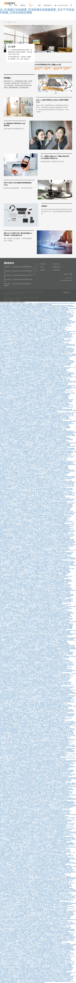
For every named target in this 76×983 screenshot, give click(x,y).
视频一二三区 (48, 916)
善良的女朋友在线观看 (60, 311)
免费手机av (61, 329)
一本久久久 (37, 662)
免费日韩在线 (61, 514)
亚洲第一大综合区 (23, 482)
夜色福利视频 (10, 651)
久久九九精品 (32, 322)
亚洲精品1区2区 (15, 310)
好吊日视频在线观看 (41, 382)
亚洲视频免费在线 (4, 744)
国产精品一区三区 (38, 501)
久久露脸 (11, 333)
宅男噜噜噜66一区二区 (44, 372)
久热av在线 (27, 318)
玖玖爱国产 (37, 440)
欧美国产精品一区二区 (31, 697)
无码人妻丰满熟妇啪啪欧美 (6, 713)
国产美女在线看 (33, 514)
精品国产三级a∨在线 (69, 313)
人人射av (13, 908)
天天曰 (8, 536)
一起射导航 (70, 316)
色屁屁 (20, 512)
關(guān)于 (10, 22)
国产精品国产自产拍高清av (57, 343)
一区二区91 (47, 575)
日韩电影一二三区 (4, 706)
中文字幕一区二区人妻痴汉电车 (33, 399)
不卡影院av (2, 341)
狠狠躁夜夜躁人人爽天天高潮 (36, 486)
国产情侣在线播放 (41, 615)
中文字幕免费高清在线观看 (17, 326)
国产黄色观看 (11, 359)
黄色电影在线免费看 (21, 397)
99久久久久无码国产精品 (47, 646)
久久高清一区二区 (33, 490)
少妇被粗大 (15, 366)
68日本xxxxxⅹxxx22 (58, 934)
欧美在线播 (12, 777)
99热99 (49, 516)
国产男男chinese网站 (41, 714)
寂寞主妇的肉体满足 (64, 617)
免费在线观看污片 (20, 344)
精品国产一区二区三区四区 (47, 674)
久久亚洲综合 (59, 517)
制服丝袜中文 (67, 736)
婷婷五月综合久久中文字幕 (17, 475)
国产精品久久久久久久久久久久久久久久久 (33, 552)
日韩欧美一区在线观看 (12, 699)
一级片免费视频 (24, 453)
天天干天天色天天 (4, 770)
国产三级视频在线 (41, 704)
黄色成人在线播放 (4, 428)
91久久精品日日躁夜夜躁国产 (49, 379)
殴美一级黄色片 (14, 536)
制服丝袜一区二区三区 (5, 925)
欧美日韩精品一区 (45, 388)
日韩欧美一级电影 (55, 550)
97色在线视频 (67, 314)
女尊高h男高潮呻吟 (4, 888)
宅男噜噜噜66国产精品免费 (33, 336)
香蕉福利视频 (64, 945)
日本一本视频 (8, 625)
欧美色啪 (27, 375)
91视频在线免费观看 (64, 368)
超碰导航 (16, 682)
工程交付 (42, 266)
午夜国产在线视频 (54, 389)
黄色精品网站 (49, 315)
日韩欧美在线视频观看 (44, 802)
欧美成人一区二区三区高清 (29, 356)
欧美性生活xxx (3, 870)
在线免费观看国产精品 (5, 638)
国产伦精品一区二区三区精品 (62, 607)
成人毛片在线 (21, 626)
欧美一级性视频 (28, 411)
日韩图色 (9, 510)
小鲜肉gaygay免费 (32, 704)
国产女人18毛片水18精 (35, 427)
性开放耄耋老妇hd (4, 681)
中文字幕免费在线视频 (5, 577)
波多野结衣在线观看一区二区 (50, 799)
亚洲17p (64, 701)
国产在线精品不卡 (25, 540)
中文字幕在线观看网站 (34, 918)
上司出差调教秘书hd (59, 634)
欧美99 (73, 464)
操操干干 (47, 346)
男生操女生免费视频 (51, 723)
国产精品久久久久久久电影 (16, 518)
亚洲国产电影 (63, 380)
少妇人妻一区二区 (35, 357)
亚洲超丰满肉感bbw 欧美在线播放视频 (38, 511)
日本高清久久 (64, 348)
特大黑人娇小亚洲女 (48, 485)
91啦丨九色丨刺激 (4, 818)
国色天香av (72, 306)
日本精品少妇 (67, 581)
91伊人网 (29, 907)
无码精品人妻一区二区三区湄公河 (28, 371)
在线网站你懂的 (55, 719)
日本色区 (55, 681)
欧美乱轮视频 (21, 865)
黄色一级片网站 (65, 594)
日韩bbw (14, 625)
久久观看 (31, 721)
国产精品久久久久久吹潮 (6, 802)
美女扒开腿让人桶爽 (63, 405)
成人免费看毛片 (25, 373)
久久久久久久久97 (45, 424)
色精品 (40, 643)
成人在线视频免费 (51, 619)
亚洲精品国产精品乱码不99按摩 (65, 601)
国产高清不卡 (37, 752)
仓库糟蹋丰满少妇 (53, 732)
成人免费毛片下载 (57, 331)
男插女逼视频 (37, 791)
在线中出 (34, 670)
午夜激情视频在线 (15, 558)
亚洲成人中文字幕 (50, 621)
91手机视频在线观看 (70, 385)
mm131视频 (67, 509)
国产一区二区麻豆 (14, 487)
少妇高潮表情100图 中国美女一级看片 (9, 467)
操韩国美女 (2, 514)
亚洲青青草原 (68, 698)
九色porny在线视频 (21, 308)
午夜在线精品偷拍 (21, 758)
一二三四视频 (62, 573)
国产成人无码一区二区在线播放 (7, 316)
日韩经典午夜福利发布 (31, 315)
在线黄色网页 (36, 747)
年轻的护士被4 (15, 710)
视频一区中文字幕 (22, 541)
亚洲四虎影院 (36, 431)
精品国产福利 (58, 328)
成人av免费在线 (4, 619)
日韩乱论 (49, 609)
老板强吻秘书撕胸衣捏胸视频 (24, 367)
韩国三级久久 (19, 327)
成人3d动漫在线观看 (39, 317)
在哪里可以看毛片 (11, 405)
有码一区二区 (26, 692)
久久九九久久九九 (42, 444)
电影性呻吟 (39, 901)
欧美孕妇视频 (47, 384)
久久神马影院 (30, 423)
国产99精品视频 (69, 652)
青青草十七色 (29, 700)
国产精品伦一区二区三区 (46, 357)
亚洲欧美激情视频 (4, 723)
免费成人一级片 (4, 376)
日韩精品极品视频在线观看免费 (18, 309)
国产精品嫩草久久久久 (55, 682)
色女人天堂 (16, 424)
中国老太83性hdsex (36, 907)
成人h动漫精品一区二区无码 (47, 886)
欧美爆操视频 (52, 678)
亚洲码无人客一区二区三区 (57, 367)
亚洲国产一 (48, 847)
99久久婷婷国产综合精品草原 (39, 636)
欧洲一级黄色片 (4, 913)
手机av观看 (62, 575)
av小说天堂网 (12, 569)
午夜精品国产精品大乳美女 (27, 701)
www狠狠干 (52, 584)
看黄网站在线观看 (28, 753)
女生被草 (56, 751)
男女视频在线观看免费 (32, 631)
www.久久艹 (67, 353)
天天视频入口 (28, 736)
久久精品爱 (57, 348)
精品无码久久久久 (54, 423)
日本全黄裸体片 (52, 576)
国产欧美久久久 (41, 788)
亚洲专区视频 (22, 912)
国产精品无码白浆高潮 (5, 441)
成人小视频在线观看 (34, 386)
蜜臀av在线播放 (21, 894)
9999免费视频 (32, 461)
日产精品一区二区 (38, 760)
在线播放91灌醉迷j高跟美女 (57, 613)
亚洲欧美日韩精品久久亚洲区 (23, 530)
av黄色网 (71, 594)
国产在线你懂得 (31, 397)
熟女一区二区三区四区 (67, 534)
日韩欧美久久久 (56, 765)
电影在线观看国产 (64, 473)
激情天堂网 (55, 313)
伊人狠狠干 (72, 499)
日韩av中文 (36, 934)
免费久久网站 (60, 395)
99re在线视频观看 (34, 347)
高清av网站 (40, 460)
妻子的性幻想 (59, 723)
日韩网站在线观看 (70, 393)
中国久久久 (39, 850)
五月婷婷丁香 (25, 341)
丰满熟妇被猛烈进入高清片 (6, 627)
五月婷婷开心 (37, 830)
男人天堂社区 (43, 516)
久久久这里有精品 (56, 680)
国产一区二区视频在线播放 (17, 441)
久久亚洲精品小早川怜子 (60, 772)
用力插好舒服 (45, 607)
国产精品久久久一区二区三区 (7, 373)
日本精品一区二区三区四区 (6, 447)
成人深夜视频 (37, 568)
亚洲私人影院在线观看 (5, 415)
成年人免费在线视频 (69, 373)
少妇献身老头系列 (4, 426)
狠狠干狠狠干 (54, 509)
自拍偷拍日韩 (10, 786)
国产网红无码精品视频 (5, 558)
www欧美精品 (31, 762)
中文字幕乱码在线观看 (46, 401)
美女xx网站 (51, 510)
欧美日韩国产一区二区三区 (15, 509)
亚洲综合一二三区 (4, 714)
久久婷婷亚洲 (3, 776)
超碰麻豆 (60, 427)
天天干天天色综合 (11, 954)
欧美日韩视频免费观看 (11, 730)
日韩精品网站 (17, 491)
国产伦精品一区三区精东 (70, 673)
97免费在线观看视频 (43, 591)
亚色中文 (11, 379)
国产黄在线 (28, 883)
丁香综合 (55, 618)
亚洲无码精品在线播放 (17, 920)
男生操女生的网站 (4, 545)
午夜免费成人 (15, 482)
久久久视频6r (63, 911)
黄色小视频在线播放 (60, 356)
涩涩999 (55, 592)
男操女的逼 (15, 402)
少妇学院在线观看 (43, 614)
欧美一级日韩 (26, 361)
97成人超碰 (19, 394)
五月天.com (18, 807)
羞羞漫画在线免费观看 (32, 321)
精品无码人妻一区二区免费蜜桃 (7, 456)
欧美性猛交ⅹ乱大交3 (35, 818)
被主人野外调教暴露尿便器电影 (7, 431)
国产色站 (42, 393)
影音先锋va (33, 592)
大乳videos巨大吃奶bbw (59, 474)
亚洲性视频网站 (59, 528)
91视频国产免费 (20, 652)
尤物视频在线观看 (15, 596)
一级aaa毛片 (71, 322)
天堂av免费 (35, 873)
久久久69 (2, 799)
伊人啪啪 (13, 822)
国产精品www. (15, 476)
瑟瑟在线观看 (52, 851)
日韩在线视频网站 (4, 636)
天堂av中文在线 (51, 400)
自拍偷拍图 (38, 379)
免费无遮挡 (12, 883)
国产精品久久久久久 (35, 524)
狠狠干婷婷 (46, 617)
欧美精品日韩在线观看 (61, 822)
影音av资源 (12, 706)
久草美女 (52, 348)
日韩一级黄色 (71, 838)
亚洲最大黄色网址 (43, 453)
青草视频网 (57, 375)
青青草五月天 (66, 677)
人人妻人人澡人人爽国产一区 (68, 376)
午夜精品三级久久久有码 (41, 397)
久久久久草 (59, 381)
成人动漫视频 (70, 524)
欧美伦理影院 (24, 776)
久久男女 (65, 856)
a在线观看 (42, 755)
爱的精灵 (9, 608)
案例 (16, 5)
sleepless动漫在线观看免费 (53, 811)
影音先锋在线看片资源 (5, 475)
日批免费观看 (65, 787)
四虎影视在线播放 (12, 490)
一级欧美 (2, 863)
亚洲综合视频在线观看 (47, 493)
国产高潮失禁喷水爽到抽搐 (14, 355)
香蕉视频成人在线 (65, 567)
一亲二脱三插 (22, 565)
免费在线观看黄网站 (21, 659)
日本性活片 (12, 321)
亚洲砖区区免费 (4, 554)
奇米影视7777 (29, 330)
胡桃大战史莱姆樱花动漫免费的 (23, 316)
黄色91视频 (45, 510)
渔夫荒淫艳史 (48, 673)
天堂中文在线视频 (43, 445)
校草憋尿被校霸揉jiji (51, 615)
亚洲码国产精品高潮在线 (64, 547)
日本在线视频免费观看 (31, 735)
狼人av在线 (45, 885)
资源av (73, 476)
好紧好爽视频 (57, 518)
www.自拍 (37, 774)
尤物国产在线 (37, 826)
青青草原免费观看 (11, 940)
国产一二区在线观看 (68, 599)
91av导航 (15, 865)
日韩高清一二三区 (15, 941)
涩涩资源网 (61, 788)
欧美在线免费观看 (54, 814)
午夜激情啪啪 (41, 346)
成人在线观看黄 (49, 589)
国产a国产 (59, 420)
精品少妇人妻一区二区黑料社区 (40, 679)
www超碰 (24, 907)
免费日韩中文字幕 (69, 349)
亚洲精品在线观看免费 (55, 931)
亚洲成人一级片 (43, 400)
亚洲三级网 (34, 374)
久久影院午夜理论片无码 (42, 786)
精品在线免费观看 (36, 548)
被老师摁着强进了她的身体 (33, 378)
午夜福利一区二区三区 (13, 848)
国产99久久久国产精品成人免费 (29, 538)
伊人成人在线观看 (26, 717)
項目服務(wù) (56, 263)
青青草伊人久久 (48, 391)
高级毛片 (9, 711)
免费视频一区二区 (20, 636)
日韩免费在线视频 (36, 402)
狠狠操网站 (11, 790)
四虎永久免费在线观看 (39, 706)
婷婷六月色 (19, 307)
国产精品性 (62, 616)
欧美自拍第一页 (36, 324)
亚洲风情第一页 (61, 428)
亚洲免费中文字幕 (20, 456)
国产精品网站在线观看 (65, 571)
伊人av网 (56, 733)
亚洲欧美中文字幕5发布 (19, 657)
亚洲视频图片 (57, 594)
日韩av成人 (61, 649)
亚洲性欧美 (11, 424)
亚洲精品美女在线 (4, 374)
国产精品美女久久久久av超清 (47, 414)
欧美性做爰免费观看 (65, 365)
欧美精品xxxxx (44, 536)
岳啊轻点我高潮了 (11, 652)
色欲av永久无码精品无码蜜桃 (61, 643)
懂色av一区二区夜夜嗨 (64, 444)
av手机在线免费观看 (67, 886)
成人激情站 (8, 514)
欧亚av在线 (12, 495)
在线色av (45, 576)
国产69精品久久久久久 (33, 643)
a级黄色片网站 (28, 667)
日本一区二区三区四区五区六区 (21, 615)
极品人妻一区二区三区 (5, 877)
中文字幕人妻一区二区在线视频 (7, 612)
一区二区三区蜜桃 (4, 513)
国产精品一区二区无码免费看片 (48, 324)
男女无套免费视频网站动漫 (69, 451)
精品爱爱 (70, 915)
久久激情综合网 (4, 727)
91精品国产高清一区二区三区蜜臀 (54, 730)
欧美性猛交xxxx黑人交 (65, 811)
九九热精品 (2, 375)
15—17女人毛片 (4, 828)
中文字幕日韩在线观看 (54, 901)
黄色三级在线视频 (54, 332)
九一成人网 (29, 560)
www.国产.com (3, 804)
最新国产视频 (50, 638)
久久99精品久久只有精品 (18, 666)
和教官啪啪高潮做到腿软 (52, 326)
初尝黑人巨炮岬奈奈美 (44, 553)
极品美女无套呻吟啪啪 (5, 326)
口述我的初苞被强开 (51, 709)
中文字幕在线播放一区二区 (27, 829)
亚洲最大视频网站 (4, 734)
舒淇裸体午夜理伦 (15, 415)
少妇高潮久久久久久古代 (26, 521)
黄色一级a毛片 (37, 477)
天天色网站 (27, 344)
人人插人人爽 (57, 535)
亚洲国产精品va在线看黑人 (55, 354)
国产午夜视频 (45, 712)
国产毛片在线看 (42, 341)
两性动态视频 (42, 475)
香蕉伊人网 (42, 872)
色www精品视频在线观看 (6, 460)
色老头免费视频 (19, 413)
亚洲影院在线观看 (14, 578)
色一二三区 (60, 508)
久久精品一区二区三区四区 (17, 387)
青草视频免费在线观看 (5, 592)
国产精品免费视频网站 (35, 563)
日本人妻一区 (45, 365)
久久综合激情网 (71, 890)
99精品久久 (44, 306)
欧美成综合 (35, 355)
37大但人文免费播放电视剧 (6, 834)
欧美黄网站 (44, 950)
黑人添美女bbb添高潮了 (67, 835)
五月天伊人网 (43, 855)
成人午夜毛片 (28, 388)
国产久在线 (2, 803)
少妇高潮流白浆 (4, 436)
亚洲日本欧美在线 (21, 334)
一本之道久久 (24, 395)
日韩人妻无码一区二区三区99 (24, 761)
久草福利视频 (31, 612)
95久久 (1, 898)
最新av (11, 681)
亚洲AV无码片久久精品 (22, 472)
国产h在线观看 (43, 899)
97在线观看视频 (31, 363)
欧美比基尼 (32, 903)
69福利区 (27, 329)
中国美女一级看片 (37, 370)
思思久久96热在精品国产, (45, 411)
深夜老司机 (39, 766)
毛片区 (71, 561)
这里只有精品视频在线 (38, 330)
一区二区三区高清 (61, 439)
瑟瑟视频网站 (18, 437)
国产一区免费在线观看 (5, 521)
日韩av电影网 (54, 564)
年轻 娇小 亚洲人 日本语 (45, 447)
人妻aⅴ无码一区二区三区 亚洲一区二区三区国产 (22, 843)
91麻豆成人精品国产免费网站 (29, 437)
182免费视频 (64, 935)
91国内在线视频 (33, 795)
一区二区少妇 (44, 774)
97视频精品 (44, 683)
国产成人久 (10, 425)
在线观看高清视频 (16, 760)
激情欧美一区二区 (4, 607)
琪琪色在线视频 (13, 841)
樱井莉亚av (22, 751)
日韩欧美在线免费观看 (5, 308)
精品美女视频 (55, 368)
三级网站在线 (61, 592)
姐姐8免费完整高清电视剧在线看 (8, 659)
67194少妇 (9, 352)
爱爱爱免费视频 (31, 787)
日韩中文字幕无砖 (38, 927)
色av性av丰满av (50, 596)
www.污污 (9, 366)
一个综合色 (21, 402)
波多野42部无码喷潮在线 (29, 500)
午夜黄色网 (49, 776)
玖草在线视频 (59, 400)
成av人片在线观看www (26, 564)
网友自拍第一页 (4, 588)
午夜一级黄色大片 (32, 839)
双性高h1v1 (3, 601)
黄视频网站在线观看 (21, 942)
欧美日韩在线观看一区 (58, 392)
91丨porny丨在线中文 (35, 674)
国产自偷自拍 (69, 315)
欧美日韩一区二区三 (34, 696)
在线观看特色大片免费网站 (38, 545)
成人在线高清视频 (4, 835)
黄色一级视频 (43, 620)
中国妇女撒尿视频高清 (29, 750)
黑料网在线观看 (42, 355)
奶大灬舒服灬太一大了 (70, 367)
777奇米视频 (3, 410)
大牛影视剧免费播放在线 (15, 374)
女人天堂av (44, 548)
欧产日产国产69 (4, 319)
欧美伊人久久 (70, 711)
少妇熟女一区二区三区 (28, 508)
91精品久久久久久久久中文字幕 (51, 566)
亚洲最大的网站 (36, 398)
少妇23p (23, 438)
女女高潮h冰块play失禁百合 (29, 695)
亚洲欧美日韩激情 (66, 438)
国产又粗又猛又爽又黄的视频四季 (50, 329)
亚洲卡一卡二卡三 (28, 544)
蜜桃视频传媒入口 (71, 766)
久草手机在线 (28, 693)
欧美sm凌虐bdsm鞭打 (28, 623)
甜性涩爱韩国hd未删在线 (48, 742)
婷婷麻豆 (29, 796)
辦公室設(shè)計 (19, 297)
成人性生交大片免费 (63, 383)
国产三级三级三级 (62, 711)
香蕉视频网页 (19, 749)
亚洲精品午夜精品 (11, 381)
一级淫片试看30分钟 (16, 534)
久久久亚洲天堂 (53, 362)
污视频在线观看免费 (21, 763)
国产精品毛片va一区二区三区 (50, 462)
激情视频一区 (30, 934)
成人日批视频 (3, 591)
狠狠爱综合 (55, 658)
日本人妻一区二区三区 (47, 836)
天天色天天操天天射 (33, 685)
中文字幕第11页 (49, 727)
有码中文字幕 (3, 352)
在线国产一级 (26, 581)
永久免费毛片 (27, 770)
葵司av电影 (36, 385)
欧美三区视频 (43, 716)
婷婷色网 (14, 761)
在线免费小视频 (66, 388)
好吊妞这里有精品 (45, 905)
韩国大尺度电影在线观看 (34, 660)
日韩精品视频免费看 (5, 668)
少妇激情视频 (36, 426)
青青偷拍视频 (65, 887)
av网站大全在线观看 (16, 564)
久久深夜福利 (3, 463)
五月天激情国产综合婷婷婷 (6, 552)
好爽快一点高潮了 (30, 529)
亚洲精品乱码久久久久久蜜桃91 (56, 763)
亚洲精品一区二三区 (36, 648)
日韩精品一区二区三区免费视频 (33, 422)
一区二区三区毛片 (26, 489)
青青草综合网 (23, 777)
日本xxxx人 (54, 513)
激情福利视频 (19, 631)
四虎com (71, 423)
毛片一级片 (42, 730)
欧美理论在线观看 (70, 446)
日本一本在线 (67, 854)
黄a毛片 (69, 556)
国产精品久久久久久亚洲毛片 (12, 755)
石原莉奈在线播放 (64, 499)
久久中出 (35, 744)
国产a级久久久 (43, 491)
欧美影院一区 (45, 450)
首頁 (10, 5)
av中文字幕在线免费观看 (6, 368)
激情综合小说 (23, 800)
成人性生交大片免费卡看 (52, 413)
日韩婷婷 (29, 659)
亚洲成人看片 (41, 497)
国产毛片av (35, 800)
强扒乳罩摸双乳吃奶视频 (62, 647)
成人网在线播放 (37, 794)
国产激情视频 (41, 761)
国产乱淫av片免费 (48, 474)
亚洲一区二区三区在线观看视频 (18, 408)
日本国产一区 (39, 671)
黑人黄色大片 (59, 686)
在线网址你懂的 (17, 427)
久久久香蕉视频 (28, 658)
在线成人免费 (9, 691)
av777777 (29, 519)
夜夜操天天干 (33, 764)
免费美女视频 (19, 409)
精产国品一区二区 (39, 409)
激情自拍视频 (65, 562)
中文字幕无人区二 (57, 625)
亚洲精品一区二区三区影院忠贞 (7, 409)
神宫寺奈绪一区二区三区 (6, 733)
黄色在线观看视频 (46, 334)
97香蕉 (50, 712)
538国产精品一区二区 (21, 519)
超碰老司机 (40, 735)
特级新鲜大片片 (56, 477)
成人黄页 (61, 372)
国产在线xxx (68, 916)
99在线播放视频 (61, 462)
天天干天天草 (31, 825)
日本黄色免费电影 (4, 385)
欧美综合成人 (51, 402)
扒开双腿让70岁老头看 (63, 490)
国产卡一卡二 (24, 896)
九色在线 (52, 311)
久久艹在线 (68, 480)
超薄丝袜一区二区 (34, 804)
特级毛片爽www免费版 (11, 844)
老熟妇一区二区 (71, 690)
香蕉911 (66, 319)
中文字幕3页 (30, 944)
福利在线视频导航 (66, 727)
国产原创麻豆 (16, 522)
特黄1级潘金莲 (29, 638)
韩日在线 (56, 604)
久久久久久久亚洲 (4, 517)
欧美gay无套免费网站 (65, 404)
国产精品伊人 (61, 944)
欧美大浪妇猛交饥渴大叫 (39, 421)
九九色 (41, 431)
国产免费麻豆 (62, 350)
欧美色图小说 (65, 355)
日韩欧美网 (56, 360)
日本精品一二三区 (38, 576)
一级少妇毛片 (46, 501)
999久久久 (72, 461)
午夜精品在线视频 (56, 421)
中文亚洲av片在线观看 (48, 323)
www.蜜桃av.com (18, 444)
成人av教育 (53, 395)
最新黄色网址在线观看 (21, 370)
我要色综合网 (53, 371)
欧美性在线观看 (40, 369)
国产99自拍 (57, 610)
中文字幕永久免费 (20, 822)
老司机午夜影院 (21, 484)
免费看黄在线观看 (57, 707)
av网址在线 (33, 362)
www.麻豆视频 (49, 321)
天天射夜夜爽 (69, 439)
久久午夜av (52, 607)
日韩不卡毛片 (25, 386)
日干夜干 (9, 396)
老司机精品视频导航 (22, 531)
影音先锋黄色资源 (65, 518)
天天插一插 (44, 363)
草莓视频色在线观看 (64, 834)
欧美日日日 (41, 631)
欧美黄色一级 (67, 797)
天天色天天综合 (4, 389)
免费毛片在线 (49, 557)
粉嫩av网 (44, 655)
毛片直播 (41, 575)
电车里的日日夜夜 (68, 724)
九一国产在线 (39, 672)
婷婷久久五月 (24, 445)
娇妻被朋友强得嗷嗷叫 (5, 349)
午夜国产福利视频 (56, 821)
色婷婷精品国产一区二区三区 (44, 670)
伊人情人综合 (62, 597)
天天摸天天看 (67, 604)
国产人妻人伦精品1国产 (12, 622)
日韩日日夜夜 (69, 399)
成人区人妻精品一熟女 (36, 528)
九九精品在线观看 (30, 799)
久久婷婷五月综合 (71, 911)
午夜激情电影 (3, 402)
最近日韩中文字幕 (27, 746)
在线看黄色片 (25, 526)
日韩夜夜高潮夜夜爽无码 (54, 848)
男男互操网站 (62, 847)
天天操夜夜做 (54, 927)
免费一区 (41, 608)
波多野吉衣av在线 (4, 438)
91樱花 (57, 339)
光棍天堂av (47, 395)
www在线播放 (13, 931)
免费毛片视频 (57, 567)
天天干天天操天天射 (37, 560)
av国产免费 (72, 387)
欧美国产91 (16, 371)
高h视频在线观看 (54, 812)
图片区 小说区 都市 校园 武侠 (62, 469)
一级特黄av (2, 595)
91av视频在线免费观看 (19, 639)
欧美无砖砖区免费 (46, 891)
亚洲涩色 (45, 318)
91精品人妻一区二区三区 (48, 335)
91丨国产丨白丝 (43, 820)
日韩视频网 (18, 660)
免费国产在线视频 (12, 506)
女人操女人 (13, 477)
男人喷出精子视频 (35, 491)
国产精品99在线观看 (39, 512)
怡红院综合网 (3, 382)
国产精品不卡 (10, 547)
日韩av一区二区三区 (58, 359)
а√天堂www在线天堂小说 (32, 314)
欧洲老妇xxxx (24, 372)
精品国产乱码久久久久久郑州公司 (8, 471)
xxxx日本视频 (66, 570)
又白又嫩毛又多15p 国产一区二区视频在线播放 (11, 313)
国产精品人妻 (19, 345)
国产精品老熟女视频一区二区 (7, 813)
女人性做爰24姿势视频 (64, 632)
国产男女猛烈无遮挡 (39, 404)
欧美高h (38, 424)
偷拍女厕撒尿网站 (39, 405)
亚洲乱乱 (60, 341)
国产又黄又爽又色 (30, 565)
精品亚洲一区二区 (64, 511)
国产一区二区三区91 (47, 734)
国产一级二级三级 (44, 378)
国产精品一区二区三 (36, 434)
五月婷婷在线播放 (38, 821)
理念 (15, 22)
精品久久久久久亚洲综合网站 (31, 580)
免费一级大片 (33, 613)
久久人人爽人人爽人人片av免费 (7, 344)
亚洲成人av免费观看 (12, 880)
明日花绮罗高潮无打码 (48, 452)
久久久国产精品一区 (42, 327)
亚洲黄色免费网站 (4, 345)
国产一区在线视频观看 (16, 717)
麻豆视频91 (58, 784)
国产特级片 (12, 698)
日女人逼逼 (62, 848)
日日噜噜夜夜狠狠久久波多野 (68, 530)
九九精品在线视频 (29, 384)
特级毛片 (20, 719)
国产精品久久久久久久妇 (69, 512)
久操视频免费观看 (49, 705)
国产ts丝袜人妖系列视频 (27, 830)
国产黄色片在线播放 (71, 746)
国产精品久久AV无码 (35, 393)
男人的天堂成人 (47, 641)
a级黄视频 (13, 935)
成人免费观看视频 (4, 705)
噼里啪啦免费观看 (4, 332)
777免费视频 (3, 449)
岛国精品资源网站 (15, 855)
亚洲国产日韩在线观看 (19, 384)
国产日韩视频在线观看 (44, 311)
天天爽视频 (11, 551)
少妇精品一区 (19, 340)
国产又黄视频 (49, 872)
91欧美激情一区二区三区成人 (7, 362)
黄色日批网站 (48, 461)
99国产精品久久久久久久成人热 (29, 348)
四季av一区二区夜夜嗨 (66, 491)
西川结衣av (41, 471)
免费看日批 (18, 661)
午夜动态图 (2, 318)
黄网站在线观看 (18, 588)
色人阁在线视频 (4, 414)
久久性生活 (9, 522)
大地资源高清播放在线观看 (15, 674)
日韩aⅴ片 (6, 626)
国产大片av (2, 635)
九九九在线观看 (67, 363)
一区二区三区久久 (62, 636)
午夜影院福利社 (21, 506)
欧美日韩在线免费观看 (5, 678)
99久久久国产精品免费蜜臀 (33, 408)
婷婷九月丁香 (50, 594)
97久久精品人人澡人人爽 (56, 388)
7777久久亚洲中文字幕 (6, 747)
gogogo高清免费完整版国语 (31, 326)
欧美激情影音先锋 (42, 782)
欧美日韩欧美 (3, 555)
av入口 (1, 930)
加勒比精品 (54, 654)
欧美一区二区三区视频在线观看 (17, 350)
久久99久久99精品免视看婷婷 (35, 430)
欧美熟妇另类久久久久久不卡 (7, 488)
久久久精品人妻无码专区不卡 (67, 664)
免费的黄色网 (14, 320)
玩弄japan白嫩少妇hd (5, 918)
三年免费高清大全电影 (50, 642)
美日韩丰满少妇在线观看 (63, 768)
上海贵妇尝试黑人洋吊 (5, 791)
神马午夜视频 (34, 346)
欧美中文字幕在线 (32, 776)
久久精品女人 (24, 337)
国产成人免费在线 (69, 563)
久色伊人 (11, 846)
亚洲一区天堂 (53, 738)
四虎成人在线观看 (4, 749)
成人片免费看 (63, 501)
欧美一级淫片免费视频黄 (6, 372)
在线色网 (32, 662)
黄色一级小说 (15, 766)
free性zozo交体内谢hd (67, 536)
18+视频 (30, 398)
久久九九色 (66, 461)
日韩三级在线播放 (11, 485)
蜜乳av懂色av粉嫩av (5, 305)
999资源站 (57, 743)
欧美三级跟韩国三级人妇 (61, 465)
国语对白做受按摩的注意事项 (21, 447)
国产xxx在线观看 (4, 322)
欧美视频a (33, 621)
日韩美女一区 (14, 877)
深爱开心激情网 (46, 544)
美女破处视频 (44, 402)
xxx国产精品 (53, 623)
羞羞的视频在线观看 (31, 369)
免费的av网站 (21, 880)
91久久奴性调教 (28, 324)
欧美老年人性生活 (18, 525)
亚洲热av (35, 753)
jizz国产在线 (46, 850)
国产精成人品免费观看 (41, 856)
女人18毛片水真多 (32, 868)
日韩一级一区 (28, 441)
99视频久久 (31, 730)
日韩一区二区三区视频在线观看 (22, 362)
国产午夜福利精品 (28, 323)
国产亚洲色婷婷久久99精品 (6, 560)
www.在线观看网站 (15, 930)
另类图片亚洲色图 (4, 878)
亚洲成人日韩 (9, 635)
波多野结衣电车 (23, 479)
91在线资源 (56, 308)
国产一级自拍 (70, 545)
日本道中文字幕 (50, 478)
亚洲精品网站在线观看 (5, 675)
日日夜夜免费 (20, 770)
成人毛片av (73, 550)
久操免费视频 (28, 456)
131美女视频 (56, 893)
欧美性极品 (15, 630)
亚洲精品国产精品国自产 (47, 322)
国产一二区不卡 (37, 339)
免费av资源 (29, 873)
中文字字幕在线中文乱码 (20, 562)
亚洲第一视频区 (30, 622)
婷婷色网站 (52, 938)
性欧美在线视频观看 (70, 739)
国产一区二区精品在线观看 (26, 590)
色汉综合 (56, 866)
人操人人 (16, 651)
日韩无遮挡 (17, 812)
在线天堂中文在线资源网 (49, 528)
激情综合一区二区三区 (23, 682)
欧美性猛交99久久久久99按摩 (67, 361)
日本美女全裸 (20, 621)
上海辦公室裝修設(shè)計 (10, 299)
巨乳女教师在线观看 (47, 368)
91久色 (24, 333)
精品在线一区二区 (18, 576)
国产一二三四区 (4, 743)
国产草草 (44, 911)
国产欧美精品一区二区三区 (47, 463)
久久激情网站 (45, 454)
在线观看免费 (60, 627)
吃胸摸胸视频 (12, 600)
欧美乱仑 (55, 711)
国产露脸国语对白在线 (5, 783)
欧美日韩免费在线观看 (21, 901)
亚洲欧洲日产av (12, 354)
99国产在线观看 (4, 407)
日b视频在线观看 (36, 516)
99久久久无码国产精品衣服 (33, 401)
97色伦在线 (18, 756)
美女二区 (63, 419)
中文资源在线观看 (39, 389)
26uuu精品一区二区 (19, 511)
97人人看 (9, 710)
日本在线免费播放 (20, 620)
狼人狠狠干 (66, 892)
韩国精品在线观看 (54, 905)
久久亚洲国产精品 (41, 496)
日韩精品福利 (56, 315)
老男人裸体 (47, 777)
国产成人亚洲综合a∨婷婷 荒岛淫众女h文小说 (11, 412)
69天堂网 (9, 752)
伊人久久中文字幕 (69, 514)
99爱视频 (67, 445)
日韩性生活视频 (35, 930)
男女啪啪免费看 (33, 327)
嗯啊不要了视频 (62, 825)
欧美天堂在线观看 (13, 418)
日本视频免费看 (72, 786)
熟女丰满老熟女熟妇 (58, 358)
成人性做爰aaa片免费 (10, 946)
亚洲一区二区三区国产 (16, 349)
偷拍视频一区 (57, 556)
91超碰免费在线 (58, 414)
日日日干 (17, 889)
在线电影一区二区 (19, 714)
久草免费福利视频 (32, 601)
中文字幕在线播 (4, 462)
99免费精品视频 (18, 383)
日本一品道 (2, 892)
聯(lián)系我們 (56, 270)
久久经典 (45, 541)
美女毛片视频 (3, 335)
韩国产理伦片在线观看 (37, 439)
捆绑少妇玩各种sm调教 (5, 370)
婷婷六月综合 (47, 613)
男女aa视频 (60, 839)
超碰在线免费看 (66, 593)
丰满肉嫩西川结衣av (63, 495)
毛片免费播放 (8, 920)
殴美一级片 (9, 528)
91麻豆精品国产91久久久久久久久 (23, 359)
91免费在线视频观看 (29, 331)
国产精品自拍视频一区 (61, 340)
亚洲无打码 (69, 335)
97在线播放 (69, 653)
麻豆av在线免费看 (4, 698)
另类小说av (62, 731)
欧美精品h (2, 486)
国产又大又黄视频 (48, 350)
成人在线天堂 (11, 516)
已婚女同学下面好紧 (61, 345)
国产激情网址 (3, 711)
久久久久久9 (49, 477)
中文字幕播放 (10, 550)
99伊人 (66, 306)
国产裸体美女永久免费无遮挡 (59, 399)
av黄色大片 (46, 389)
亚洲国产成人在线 (4, 470)
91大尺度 (17, 873)
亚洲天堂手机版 (18, 870)
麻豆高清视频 (24, 706)
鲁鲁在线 (9, 776)
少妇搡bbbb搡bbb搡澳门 (28, 512)
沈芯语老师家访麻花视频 (28, 474)
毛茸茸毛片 (46, 584)
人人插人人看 (8, 799)
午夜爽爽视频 (56, 499)
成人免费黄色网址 (14, 323)
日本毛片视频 (70, 745)
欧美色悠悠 (70, 665)
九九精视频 (52, 356)
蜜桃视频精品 (66, 525)
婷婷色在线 (12, 889)
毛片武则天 (38, 903)
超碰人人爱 (49, 620)
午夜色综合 (41, 396)
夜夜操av (21, 651)
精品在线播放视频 (12, 531)
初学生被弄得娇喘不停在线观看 (34, 392)
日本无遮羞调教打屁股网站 (6, 525)
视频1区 (16, 410)
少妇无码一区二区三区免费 (34, 454)
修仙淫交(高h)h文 (12, 679)
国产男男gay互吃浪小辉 (35, 569)
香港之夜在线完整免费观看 (44, 361)
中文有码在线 (62, 807)
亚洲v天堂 (23, 369)
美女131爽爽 (38, 783)
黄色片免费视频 (30, 414)
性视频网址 (53, 768)
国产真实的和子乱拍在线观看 (16, 769)
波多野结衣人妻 (40, 801)
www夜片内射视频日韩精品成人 (65, 336)
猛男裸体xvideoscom (58, 736)
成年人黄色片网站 (33, 502)
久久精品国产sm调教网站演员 (7, 328)
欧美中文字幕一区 (17, 505)
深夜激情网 (2, 730)
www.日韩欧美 (37, 929)
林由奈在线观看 (28, 431)
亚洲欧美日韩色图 (4, 645)
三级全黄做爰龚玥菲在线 (26, 577)
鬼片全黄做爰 (28, 594)
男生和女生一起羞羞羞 (48, 469)
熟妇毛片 (2, 665)
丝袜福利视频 (41, 773)
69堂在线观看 (3, 395)
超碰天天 (41, 896)
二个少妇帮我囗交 (4, 452)
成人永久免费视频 (20, 329)
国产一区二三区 (16, 372)
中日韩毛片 (58, 708)
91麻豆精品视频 (38, 866)
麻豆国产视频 (3, 891)
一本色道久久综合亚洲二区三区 (7, 393)
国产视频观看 (8, 486)
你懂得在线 (37, 785)
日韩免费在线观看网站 (5, 594)
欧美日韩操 (29, 370)
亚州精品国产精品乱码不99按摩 (41, 459)
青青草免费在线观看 (5, 823)
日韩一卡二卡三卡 (4, 333)
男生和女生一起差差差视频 (53, 710)
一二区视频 (2, 691)
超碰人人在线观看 (60, 718)
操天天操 (70, 880)
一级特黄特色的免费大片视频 (17, 305)
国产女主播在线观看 (60, 306)
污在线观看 (23, 855)
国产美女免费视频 (18, 563)
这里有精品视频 (4, 342)
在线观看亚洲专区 (25, 645)
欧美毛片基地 (59, 512)
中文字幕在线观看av (57, 656)
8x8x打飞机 (37, 436)
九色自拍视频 (67, 917)
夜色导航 (41, 391)
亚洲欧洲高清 (3, 688)
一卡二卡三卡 (46, 766)
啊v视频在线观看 (4, 378)
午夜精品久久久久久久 (5, 623)
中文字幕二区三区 (57, 489)
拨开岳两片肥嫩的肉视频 (63, 538)
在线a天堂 (54, 391)
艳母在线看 (15, 956)
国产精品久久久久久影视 (47, 684)
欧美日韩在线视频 (19, 859)
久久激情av (2, 450)
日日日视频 (30, 708)
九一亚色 (57, 426)
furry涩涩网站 (59, 379)
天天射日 (20, 623)
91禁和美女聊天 (12, 620)
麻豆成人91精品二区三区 (33, 827)
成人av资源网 (57, 471)
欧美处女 (37, 732)
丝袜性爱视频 (55, 651)
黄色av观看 (57, 466)
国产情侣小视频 (4, 399)
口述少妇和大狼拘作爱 (69, 544)
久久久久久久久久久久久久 (31, 698)
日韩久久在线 (71, 898)
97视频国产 (26, 322)
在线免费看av (39, 857)
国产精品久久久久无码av (37, 407)
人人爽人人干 (3, 838)
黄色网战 (54, 411)
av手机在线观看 (41, 556)
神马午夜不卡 (13, 589)
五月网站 (25, 340)
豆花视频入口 (41, 680)
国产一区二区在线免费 (53, 874)
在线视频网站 (65, 903)
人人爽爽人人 (46, 449)
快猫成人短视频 (53, 383)
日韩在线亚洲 (32, 597)
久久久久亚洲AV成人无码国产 (50, 602)
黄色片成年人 (64, 333)
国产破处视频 (38, 306)
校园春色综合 (48, 600)
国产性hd (38, 322)
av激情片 (44, 838)
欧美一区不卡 (46, 383)
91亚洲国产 (3, 587)
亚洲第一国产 (3, 380)
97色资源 (50, 531)
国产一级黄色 (15, 557)
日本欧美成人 (32, 382)
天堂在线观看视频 (12, 472)
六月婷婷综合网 (15, 863)
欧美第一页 (41, 406)
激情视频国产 (19, 647)
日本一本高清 (3, 324)
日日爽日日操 (17, 400)
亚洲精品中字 (67, 395)
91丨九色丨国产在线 (49, 316)
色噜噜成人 (63, 443)
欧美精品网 (40, 837)
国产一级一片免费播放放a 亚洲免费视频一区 (42, 717)
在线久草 (26, 410)
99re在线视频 (61, 385)
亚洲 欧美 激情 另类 (38, 708)
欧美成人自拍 (13, 656)
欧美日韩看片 (36, 656)
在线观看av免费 (28, 426)
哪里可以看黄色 (4, 648)
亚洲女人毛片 (3, 530)
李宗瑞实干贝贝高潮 (30, 627)
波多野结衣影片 (4, 400)
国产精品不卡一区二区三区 (48, 659)
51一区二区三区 (4, 586)
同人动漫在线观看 (22, 396)
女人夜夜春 (15, 866)
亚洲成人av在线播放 (48, 305)
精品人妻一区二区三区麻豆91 (7, 330)
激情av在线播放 (49, 573)
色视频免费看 (44, 951)
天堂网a (10, 399)
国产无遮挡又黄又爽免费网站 (60, 531)
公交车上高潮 (52, 568)
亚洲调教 (49, 492)
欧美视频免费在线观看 (14, 445)
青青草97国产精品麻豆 (25, 476)
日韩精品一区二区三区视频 (50, 837)
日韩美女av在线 (4, 548)
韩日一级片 (48, 421)
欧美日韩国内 (30, 396)
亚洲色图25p (41, 395)
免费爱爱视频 (40, 356)
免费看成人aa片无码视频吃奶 (62, 472)
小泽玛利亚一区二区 (62, 378)
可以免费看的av (40, 599)
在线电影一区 (26, 625)
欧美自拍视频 (51, 747)
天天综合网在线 (4, 679)
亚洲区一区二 (66, 379)
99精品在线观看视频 (36, 952)
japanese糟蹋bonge (63, 406)
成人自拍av (63, 430)
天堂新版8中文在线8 (48, 483)
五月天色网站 (39, 362)
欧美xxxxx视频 (3, 880)
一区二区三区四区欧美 (26, 355)
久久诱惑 (63, 629)
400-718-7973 (64, 5)
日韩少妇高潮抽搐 (43, 464)
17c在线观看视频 (34, 451)
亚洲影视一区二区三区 (29, 387)
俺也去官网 (18, 686)
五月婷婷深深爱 (35, 629)
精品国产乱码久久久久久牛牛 (18, 638)
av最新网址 (33, 513)
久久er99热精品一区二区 (24, 473)
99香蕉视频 (16, 544)
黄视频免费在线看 (38, 772)
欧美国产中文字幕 (4, 369)
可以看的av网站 (19, 745)
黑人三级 (21, 851)
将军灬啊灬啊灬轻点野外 (47, 480)
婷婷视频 (35, 497)
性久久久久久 (44, 662)
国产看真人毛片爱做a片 (28, 409)
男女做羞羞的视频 (57, 691)
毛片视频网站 (66, 358)
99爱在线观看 (44, 785)
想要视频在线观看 (4, 600)
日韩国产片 (52, 339)
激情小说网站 (33, 345)
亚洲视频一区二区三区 (14, 605)
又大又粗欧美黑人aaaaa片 (32, 308)
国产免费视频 (38, 508)
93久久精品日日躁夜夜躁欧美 (7, 363)
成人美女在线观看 (4, 597)
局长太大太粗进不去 (58, 353)
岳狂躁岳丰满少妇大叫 (64, 586)
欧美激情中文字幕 (54, 653)
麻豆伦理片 (13, 493)
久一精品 (37, 529)
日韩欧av (20, 515)
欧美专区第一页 (70, 908)
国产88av (71, 540)
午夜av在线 (2, 542)
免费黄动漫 (38, 363)
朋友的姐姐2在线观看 (44, 574)
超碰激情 (50, 310)
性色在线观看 (38, 742)
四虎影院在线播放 (54, 575)
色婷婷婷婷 (48, 640)
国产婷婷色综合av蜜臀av (32, 703)
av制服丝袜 (20, 500)
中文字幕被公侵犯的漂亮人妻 (14, 406)
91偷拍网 (67, 649)
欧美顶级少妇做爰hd (5, 388)
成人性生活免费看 (29, 831)
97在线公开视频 (9, 337)
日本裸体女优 (3, 735)
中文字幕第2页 (46, 432)
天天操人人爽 (69, 310)
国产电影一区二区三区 (34, 488)
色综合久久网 (3, 394)
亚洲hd (1, 948)
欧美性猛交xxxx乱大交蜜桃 (57, 748)
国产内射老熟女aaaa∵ (41, 798)
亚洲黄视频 (53, 340)
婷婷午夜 (2, 833)
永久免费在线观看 (4, 511)
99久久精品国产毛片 (35, 716)
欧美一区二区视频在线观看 (37, 690)
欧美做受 (57, 549)
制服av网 (63, 421)
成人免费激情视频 (36, 763)
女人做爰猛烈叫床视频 (5, 469)
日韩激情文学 (39, 354)
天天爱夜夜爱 (69, 731)
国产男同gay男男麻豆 (65, 579)
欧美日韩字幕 (41, 642)
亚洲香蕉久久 (40, 307)
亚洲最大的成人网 (4, 769)
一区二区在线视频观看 (35, 375)
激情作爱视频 (68, 320)
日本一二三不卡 (54, 406)
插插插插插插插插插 (5, 323)
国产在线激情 (46, 348)
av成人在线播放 (70, 914)
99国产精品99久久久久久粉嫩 (61, 418)
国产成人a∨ (37, 328)
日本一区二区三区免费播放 (6, 444)
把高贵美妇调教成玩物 (14, 794)
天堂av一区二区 (56, 639)
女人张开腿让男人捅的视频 (66, 710)
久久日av (60, 318)
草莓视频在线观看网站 (43, 418)
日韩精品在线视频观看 (51, 704)
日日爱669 (39, 713)
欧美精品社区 (27, 648)
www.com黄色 (28, 797)
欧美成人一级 (42, 321)
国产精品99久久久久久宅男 (43, 759)
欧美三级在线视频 (21, 835)
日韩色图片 (14, 773)
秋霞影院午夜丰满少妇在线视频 (65, 362)
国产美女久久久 (64, 457)
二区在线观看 (35, 310)
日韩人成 (31, 366)
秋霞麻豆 (67, 744)
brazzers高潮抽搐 (34, 887)
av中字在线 (10, 764)
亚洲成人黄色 (52, 319)
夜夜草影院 (13, 353)
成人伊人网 (60, 622)
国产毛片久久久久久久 (5, 634)
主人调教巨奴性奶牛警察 (6, 476)
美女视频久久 (70, 431)
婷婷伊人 (22, 388)
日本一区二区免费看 (13, 583)
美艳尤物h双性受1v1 (68, 528)
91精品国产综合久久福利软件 (31, 380)
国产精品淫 (64, 669)
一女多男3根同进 (39, 331)
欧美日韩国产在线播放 (46, 434)
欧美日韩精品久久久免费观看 (38, 530)
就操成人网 (70, 855)
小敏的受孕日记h (48, 592)
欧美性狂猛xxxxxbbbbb (5, 347)
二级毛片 (58, 365)
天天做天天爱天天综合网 (6, 482)
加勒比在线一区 (36, 864)
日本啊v (69, 340)
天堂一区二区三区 (44, 487)
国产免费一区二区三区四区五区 (38, 376)
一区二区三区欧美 (27, 349)
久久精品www (3, 812)
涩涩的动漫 (41, 522)
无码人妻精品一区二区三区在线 (22, 495)
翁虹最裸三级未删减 (51, 864)
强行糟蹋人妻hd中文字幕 (64, 323)
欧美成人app (52, 467)
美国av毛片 (53, 633)
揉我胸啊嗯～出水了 (5, 477)
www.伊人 (13, 308)
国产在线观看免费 (63, 398)
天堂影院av (25, 886)
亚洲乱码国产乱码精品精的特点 (20, 460)
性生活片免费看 (25, 888)
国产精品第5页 (54, 827)
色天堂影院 (32, 842)
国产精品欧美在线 (54, 415)
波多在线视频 (40, 566)
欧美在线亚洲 (3, 547)
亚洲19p (41, 634)
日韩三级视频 (36, 865)
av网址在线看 (53, 813)
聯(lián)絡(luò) (48, 5)
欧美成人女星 (50, 382)
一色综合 (38, 448)
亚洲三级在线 (39, 603)
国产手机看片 (3, 719)
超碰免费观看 (13, 532)
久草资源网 (61, 509)
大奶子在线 (32, 373)
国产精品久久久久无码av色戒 (55, 899)
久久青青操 (14, 876)
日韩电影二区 (51, 453)
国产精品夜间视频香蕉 (66, 671)
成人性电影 (60, 484)
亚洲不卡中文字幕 (46, 508)
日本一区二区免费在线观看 (13, 501)
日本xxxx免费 (59, 347)
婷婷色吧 (3, 879)
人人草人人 (14, 396)
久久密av (14, 458)
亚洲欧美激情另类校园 (40, 570)
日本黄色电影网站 (52, 581)
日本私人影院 (26, 563)
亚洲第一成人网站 (22, 320)
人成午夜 (32, 954)
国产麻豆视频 (56, 374)
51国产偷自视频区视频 (67, 595)
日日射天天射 (13, 774)
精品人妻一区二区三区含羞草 (31, 537)
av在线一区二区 (60, 498)
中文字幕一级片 (15, 847)
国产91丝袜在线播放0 (43, 743)
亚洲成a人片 (53, 904)
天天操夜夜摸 (3, 593)
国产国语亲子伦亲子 (62, 909)
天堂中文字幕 (3, 608)
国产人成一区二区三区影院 (6, 371)
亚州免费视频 (48, 656)
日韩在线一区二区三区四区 (54, 500)
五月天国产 (27, 592)
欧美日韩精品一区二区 (57, 630)
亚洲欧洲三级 (47, 367)
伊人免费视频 (9, 595)
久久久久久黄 (23, 378)
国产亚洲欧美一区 (19, 470)
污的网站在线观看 (4, 459)
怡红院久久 (32, 687)
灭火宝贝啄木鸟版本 (5, 309)
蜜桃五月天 (14, 592)
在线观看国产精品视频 (32, 673)
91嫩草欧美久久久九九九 (6, 398)
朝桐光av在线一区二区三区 (21, 454)
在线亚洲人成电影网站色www (45, 862)
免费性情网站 (45, 597)
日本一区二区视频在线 (33, 445)
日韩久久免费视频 (64, 657)
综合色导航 (31, 706)
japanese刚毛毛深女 (42, 538)
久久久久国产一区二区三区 (67, 485)
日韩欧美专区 (32, 482)
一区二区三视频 (63, 402)
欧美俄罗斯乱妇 (16, 430)
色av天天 (31, 487)
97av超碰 (29, 726)
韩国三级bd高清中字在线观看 (7, 480)
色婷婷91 (50, 840)
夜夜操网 (21, 380)
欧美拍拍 (33, 470)
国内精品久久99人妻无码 (6, 502)
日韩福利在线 (48, 707)
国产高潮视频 (26, 383)
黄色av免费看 (48, 530)
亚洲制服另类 (43, 328)
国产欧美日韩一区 (10, 629)
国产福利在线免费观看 (65, 374)
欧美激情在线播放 (51, 855)
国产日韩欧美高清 (64, 424)
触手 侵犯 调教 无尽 (5, 321)
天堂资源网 (50, 433)
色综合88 (22, 310)
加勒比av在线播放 (20, 431)
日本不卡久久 (27, 376)
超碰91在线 (37, 463)
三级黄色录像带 (43, 349)
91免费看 (20, 583)
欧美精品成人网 (23, 579)
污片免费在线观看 (11, 782)
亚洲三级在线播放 (34, 625)
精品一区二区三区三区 (61, 889)
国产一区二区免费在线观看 (13, 395)
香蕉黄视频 (19, 625)
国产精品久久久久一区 (67, 414)
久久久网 (40, 383)
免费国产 (46, 369)
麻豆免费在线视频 (40, 309)
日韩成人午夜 (47, 889)
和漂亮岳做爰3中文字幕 (5, 824)
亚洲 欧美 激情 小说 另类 (6, 865)
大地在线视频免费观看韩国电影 (24, 823)
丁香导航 (51, 668)
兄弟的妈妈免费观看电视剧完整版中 (8, 673)
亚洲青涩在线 (53, 345)
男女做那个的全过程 (32, 600)
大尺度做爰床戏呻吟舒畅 (13, 435)
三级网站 (23, 709)
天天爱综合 (31, 394)
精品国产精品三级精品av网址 (39, 616)
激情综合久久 (53, 802)
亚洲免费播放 (46, 603)
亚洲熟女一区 (63, 703)
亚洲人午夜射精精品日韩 (55, 629)
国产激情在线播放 (41, 789)
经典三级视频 (40, 540)
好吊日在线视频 (13, 671)
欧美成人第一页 (52, 605)
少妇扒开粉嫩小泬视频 (21, 643)
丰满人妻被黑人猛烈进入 (6, 458)
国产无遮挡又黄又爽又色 (65, 865)
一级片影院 (23, 837)
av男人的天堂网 (13, 568)
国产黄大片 (17, 840)
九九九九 (8, 564)
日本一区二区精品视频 (10, 631)
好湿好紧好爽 (54, 841)
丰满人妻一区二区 (46, 428)
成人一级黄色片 (60, 320)
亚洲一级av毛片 (60, 314)
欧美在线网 (37, 526)
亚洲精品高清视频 (60, 864)
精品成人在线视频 (54, 597)
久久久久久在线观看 (60, 608)
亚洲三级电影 (3, 544)
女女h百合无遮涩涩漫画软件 (68, 449)
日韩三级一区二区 (41, 518)
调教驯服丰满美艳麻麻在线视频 (39, 920)
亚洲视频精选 (12, 428)
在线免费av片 (69, 452)
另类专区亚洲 (26, 313)
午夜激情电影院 (67, 476)
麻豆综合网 (34, 883)
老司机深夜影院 (30, 844)
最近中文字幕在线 (57, 713)
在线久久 (2, 736)
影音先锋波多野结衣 (5, 566)
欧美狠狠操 (11, 400)
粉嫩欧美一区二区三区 (47, 438)
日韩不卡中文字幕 (11, 535)
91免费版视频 (45, 339)
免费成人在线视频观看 (46, 313)
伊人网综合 (2, 787)
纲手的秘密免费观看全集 (51, 773)
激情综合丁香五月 (68, 372)
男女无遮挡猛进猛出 (10, 317)
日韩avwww (71, 945)
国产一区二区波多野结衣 (6, 557)
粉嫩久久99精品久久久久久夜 (26, 862)
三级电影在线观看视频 (27, 553)
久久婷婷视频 (26, 954)
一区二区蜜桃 (36, 534)
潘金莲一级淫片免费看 (53, 444)
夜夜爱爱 (38, 567)
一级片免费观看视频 (50, 410)
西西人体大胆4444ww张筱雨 (16, 361)
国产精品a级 (50, 427)
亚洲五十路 (59, 672)
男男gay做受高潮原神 (28, 791)
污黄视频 (37, 414)
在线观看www (3, 550)
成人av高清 (25, 515)
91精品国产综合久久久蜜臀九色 (18, 642)
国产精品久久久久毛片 (13, 590)
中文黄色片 (22, 735)
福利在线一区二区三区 (14, 545)
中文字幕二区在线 (59, 596)
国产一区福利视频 (28, 652)
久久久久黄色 (29, 724)
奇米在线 (22, 331)
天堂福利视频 (3, 381)
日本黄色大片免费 (21, 934)
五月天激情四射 (63, 745)
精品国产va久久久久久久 (54, 464)
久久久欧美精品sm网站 (21, 420)
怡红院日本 (27, 492)
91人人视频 (58, 376)
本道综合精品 (42, 503)
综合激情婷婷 (25, 686)
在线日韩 (34, 726)
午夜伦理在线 (72, 621)
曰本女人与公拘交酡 (55, 333)
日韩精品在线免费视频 (55, 595)
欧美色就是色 (54, 508)
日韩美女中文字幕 (57, 438)
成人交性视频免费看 (26, 374)
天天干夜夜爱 (36, 922)
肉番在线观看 (9, 401)
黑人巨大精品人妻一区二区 (12, 542)
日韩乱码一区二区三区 (69, 502)
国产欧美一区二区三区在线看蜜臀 (49, 336)
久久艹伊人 (54, 641)
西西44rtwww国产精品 (38, 542)
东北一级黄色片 (70, 882)
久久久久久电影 (33, 383)
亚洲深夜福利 (27, 816)
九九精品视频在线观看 (40, 718)
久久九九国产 (9, 759)
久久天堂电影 (30, 821)
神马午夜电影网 (18, 333)
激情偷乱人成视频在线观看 (27, 381)
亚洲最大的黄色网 (4, 315)
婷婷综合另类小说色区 (68, 522)
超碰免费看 (54, 428)
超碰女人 (47, 788)
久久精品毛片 (42, 696)
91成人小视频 (53, 342)
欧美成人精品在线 (63, 566)
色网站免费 (16, 816)
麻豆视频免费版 (45, 551)
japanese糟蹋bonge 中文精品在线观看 (9, 419)
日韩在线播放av (37, 478)
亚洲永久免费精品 (39, 775)
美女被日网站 (52, 565)
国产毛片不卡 (8, 915)
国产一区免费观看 (65, 764)
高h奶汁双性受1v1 (10, 784)
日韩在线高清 (4, 848)
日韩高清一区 (31, 372)
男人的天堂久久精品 (53, 327)
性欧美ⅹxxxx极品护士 (39, 833)
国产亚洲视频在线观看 (18, 425)
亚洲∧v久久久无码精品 (32, 342)
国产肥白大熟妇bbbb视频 (14, 462)
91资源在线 (55, 350)
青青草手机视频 (4, 306)
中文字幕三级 (67, 484)
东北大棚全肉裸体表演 (43, 332)
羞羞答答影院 (44, 669)
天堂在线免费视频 (30, 718)
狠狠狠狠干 (12, 714)
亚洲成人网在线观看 (5, 518)
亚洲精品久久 (31, 405)
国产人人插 (47, 770)
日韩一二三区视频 (30, 333)
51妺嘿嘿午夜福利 (46, 437)
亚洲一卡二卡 (18, 705)
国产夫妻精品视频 (38, 541)
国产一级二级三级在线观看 (37, 495)
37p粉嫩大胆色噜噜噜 (5, 927)
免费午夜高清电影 (58, 667)
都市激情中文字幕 (66, 873)
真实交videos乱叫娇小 (69, 695)
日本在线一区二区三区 (16, 581)
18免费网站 (43, 387)
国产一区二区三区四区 (16, 746)
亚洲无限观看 (4, 904)
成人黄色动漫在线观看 (24, 933)
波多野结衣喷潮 (40, 815)
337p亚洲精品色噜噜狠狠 (11, 515)
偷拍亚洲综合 (20, 421)
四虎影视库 (51, 743)
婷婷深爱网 (50, 397)
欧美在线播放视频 (4, 694)
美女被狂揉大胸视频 (56, 409)
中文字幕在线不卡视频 (49, 307)
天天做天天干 (33, 788)
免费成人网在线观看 (5, 493)
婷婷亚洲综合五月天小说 (50, 458)
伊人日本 (70, 405)
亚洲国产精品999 (4, 621)
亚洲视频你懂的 (59, 401)
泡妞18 (13, 370)
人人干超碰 (18, 405)
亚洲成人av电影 (22, 703)
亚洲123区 (24, 852)
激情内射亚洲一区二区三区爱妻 (59, 357)
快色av (63, 717)
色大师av (17, 331)
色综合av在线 (17, 790)
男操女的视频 (17, 432)
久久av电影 (22, 330)
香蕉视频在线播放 (21, 774)
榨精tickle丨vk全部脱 (17, 368)
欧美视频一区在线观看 (60, 452)
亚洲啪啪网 (71, 750)
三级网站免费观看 (4, 658)
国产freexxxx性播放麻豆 (30, 417)
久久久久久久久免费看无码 (48, 817)
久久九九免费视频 (56, 443)
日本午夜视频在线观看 (15, 474)
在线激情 (29, 629)
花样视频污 (9, 872)
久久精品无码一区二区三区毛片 (42, 633)
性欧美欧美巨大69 (63, 776)
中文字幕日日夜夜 (37, 334)
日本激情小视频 (4, 483)
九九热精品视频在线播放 (21, 720)
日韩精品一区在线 (67, 760)
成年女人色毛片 (46, 451)
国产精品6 (59, 513)
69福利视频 (40, 485)
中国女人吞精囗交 (57, 425)
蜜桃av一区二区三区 (53, 951)
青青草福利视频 (4, 538)
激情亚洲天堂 (10, 423)
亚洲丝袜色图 (43, 854)
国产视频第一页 (54, 788)
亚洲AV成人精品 (56, 436)
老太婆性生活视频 (4, 841)
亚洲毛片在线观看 (70, 774)
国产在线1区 (3, 405)
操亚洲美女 (24, 398)
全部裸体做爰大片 (50, 612)
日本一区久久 (39, 318)
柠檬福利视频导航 (50, 761)
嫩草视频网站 (59, 852)
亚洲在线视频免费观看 (24, 451)
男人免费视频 (49, 893)
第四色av (64, 543)
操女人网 (17, 644)
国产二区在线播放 (4, 821)
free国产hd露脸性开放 (21, 321)
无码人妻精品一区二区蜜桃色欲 (65, 654)
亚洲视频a (50, 745)
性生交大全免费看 (44, 398)
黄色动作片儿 (71, 333)
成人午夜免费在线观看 (62, 309)
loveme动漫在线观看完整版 (25, 727)
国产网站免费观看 (45, 539)
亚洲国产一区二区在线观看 (40, 435)
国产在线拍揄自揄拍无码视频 (32, 574)
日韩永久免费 (68, 616)
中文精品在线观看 (57, 386)
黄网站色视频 (19, 508)
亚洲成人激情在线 (39, 419)
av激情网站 (35, 457)
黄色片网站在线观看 (43, 625)
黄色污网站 (20, 352)
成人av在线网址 (4, 346)
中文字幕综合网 (4, 661)
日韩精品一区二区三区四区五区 (14, 465)
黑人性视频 (2, 432)
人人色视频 (43, 626)
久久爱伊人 (49, 626)
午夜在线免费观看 (63, 777)
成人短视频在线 (69, 483)
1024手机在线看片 (48, 834)
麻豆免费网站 (27, 769)
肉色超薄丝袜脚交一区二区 (55, 448)
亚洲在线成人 (29, 334)
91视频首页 (32, 654)
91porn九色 (46, 362)
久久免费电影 (32, 885)
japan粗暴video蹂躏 (33, 453)
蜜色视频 (21, 544)
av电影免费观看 (37, 365)
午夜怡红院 (42, 386)
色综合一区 (57, 307)
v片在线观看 (3, 334)
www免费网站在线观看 (14, 694)
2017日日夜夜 (38, 558)
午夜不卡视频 (59, 451)
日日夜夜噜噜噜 (44, 448)
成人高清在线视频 (60, 352)
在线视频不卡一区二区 (16, 496)
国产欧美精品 (51, 426)
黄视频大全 (42, 347)
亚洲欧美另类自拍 (37, 841)
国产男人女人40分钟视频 (50, 693)
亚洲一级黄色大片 (69, 756)
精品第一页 (37, 730)
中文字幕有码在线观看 (48, 883)
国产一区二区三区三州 (66, 775)
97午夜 (55, 538)
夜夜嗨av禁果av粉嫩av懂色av (36, 807)
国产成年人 (18, 792)
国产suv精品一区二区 (49, 634)
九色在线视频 (72, 777)
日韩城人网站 (71, 541)
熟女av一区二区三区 (61, 926)
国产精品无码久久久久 (65, 743)
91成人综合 (54, 437)
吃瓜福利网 (30, 852)
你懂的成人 (23, 794)
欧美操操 (19, 722)
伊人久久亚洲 (46, 465)
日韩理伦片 (16, 683)
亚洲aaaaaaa (35, 797)
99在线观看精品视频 (31, 599)
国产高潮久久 (14, 512)
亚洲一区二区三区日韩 (42, 581)
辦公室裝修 (42, 263)
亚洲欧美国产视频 (41, 675)
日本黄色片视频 (56, 530)
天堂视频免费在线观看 (51, 789)
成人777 (38, 809)
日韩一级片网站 (4, 745)
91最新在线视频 (28, 747)
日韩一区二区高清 (24, 691)
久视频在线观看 (61, 618)
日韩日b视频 (31, 501)
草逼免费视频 (3, 582)
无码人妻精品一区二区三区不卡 (16, 658)
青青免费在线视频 (34, 343)
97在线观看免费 (60, 319)
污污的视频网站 (19, 628)
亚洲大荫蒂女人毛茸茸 (52, 385)
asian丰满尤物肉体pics (28, 465)
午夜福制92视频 (28, 457)
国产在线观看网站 (33, 722)
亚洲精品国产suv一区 (5, 348)
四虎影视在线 (44, 952)
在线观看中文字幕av (25, 527)
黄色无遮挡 (64, 384)
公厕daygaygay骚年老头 (69, 723)
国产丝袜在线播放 (57, 570)
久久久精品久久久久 (59, 412)
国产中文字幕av (4, 815)
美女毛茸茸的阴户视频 (20, 529)
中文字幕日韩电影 (32, 460)
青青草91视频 (4, 800)
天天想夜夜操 (66, 688)
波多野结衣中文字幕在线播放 (63, 785)
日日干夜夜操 (51, 306)
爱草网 (22, 411)
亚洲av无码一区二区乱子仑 (6, 615)
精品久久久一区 (12, 329)
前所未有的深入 (52, 921)
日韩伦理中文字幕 (71, 778)
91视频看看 (10, 380)
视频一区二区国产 (67, 762)
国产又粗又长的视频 (11, 334)
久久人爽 (36, 423)
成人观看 (2, 337)
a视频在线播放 (34, 471)
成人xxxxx (2, 894)
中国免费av (56, 504)
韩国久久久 (55, 872)
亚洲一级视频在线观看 (37, 305)
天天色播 (52, 465)
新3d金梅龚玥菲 (59, 582)
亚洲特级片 (70, 348)
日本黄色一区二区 (30, 902)
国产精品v (33, 318)
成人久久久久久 (64, 610)
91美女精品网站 (30, 835)
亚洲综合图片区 (13, 513)
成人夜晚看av (50, 838)
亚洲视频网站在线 (33, 341)
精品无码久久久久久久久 (35, 450)
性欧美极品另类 (68, 634)
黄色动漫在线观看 (17, 398)
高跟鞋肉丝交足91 (32, 850)
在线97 (47, 423)
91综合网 (61, 339)
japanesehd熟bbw (17, 528)
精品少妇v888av (58, 925)
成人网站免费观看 (41, 796)
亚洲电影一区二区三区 (22, 743)
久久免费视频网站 (53, 417)
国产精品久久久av (55, 361)
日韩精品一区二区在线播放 (6, 497)
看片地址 (53, 472)
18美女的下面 (3, 808)
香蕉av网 (3, 873)
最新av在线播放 (20, 426)
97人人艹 (47, 522)
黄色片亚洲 (54, 587)
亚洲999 (44, 863)
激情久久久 (66, 359)
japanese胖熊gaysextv (28, 803)
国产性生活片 (12, 307)
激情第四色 (54, 514)
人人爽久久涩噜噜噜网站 (16, 613)
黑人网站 (38, 387)
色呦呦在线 (32, 440)
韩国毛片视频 (22, 861)
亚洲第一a (54, 735)
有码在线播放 (69, 360)
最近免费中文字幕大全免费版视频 (19, 685)
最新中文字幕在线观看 (62, 804)
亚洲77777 (20, 356)
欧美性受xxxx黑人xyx (65, 644)
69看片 (28, 491)
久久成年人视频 (51, 791)
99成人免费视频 (30, 587)
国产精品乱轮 (52, 369)
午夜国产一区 (65, 328)
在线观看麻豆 (50, 518)
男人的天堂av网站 (36, 506)
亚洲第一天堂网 (66, 925)
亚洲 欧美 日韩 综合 (37, 917)
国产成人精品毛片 (45, 653)
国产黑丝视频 (62, 346)
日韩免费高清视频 (34, 433)
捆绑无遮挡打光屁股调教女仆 (45, 769)
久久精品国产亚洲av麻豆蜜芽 (35, 428)
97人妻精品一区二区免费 (6, 430)
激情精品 (52, 375)
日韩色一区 (23, 857)
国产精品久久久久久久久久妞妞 (7, 340)
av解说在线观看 (67, 422)
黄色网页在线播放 (52, 913)
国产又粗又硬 (3, 861)
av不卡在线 (26, 668)
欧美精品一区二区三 (5, 578)
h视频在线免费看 (70, 539)
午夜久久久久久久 (38, 913)
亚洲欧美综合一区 (56, 396)
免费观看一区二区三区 (67, 503)
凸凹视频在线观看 (49, 555)
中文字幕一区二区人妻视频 (23, 953)
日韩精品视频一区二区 (46, 562)
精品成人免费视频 (12, 743)
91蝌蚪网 (11, 878)
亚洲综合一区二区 (53, 484)
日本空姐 (51, 679)
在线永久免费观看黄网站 (43, 697)
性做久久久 (7, 387)
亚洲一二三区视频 (60, 782)
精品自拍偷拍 (51, 955)
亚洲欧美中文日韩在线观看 (66, 639)
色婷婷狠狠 (25, 509)
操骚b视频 (2, 890)
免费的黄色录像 (18, 785)
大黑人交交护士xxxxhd (32, 591)
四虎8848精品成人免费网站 (6, 524)
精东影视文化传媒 (35, 344)
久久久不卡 (69, 317)
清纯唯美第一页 (23, 787)
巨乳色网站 (46, 356)
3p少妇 (56, 323)
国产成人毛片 (24, 634)
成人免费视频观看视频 (35, 499)
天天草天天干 (34, 556)
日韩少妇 (70, 623)
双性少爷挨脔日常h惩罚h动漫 (22, 654)
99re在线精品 (14, 541)
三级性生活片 (65, 796)
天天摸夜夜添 (26, 368)
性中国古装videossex (19, 379)
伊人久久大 (15, 595)
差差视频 (43, 948)
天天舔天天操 (49, 358)
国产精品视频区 (58, 705)
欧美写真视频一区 (65, 683)
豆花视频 (36, 396)
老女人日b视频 (19, 867)
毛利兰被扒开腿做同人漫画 (58, 756)
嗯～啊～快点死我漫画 (69, 729)
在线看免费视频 (38, 449)
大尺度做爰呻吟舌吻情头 (27, 760)
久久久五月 (47, 690)
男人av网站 (28, 931)
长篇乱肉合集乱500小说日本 (15, 436)
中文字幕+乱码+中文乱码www (57, 479)
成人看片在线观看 (16, 514)
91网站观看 (47, 781)
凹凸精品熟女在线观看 (42, 839)
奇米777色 (19, 407)
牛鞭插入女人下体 (36, 441)
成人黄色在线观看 (13, 473)
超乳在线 (2, 508)
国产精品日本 (18, 772)
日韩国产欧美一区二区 (43, 571)
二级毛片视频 (54, 405)
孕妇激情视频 (17, 829)
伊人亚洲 (10, 913)
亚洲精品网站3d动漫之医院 (28, 448)
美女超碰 (14, 894)
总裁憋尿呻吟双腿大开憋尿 (45, 703)
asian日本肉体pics (27, 335)
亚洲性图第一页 (50, 940)
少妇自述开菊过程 (4, 386)
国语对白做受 (23, 522)
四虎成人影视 (51, 749)
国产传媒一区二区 (17, 502)
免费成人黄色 (25, 488)
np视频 (60, 516)
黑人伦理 (2, 387)
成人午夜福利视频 (49, 471)
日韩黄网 (26, 421)
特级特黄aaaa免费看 (65, 928)
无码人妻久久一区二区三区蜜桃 (7, 756)
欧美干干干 (35, 406)
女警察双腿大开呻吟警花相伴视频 (17, 315)
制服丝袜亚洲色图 (41, 764)
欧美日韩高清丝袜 (38, 462)
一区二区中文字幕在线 (38, 564)
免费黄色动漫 (56, 703)
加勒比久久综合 (42, 940)
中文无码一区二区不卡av (61, 548)
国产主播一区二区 (43, 800)
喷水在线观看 (16, 735)
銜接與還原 (42, 270)
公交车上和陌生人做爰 (38, 823)
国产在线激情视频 (39, 352)
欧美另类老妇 (60, 366)
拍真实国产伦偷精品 (46, 563)
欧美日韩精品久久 (47, 331)
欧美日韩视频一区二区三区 (57, 563)
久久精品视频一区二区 (12, 324)
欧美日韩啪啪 (59, 522)
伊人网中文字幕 (34, 758)
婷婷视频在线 (62, 497)
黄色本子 (57, 761)
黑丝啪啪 (43, 478)
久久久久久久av (32, 424)
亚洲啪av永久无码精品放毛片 (36, 867)
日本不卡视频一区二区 (11, 357)
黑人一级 (20, 692)
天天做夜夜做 (45, 370)
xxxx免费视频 (33, 682)
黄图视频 (64, 675)
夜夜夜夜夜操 (3, 535)
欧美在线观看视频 (59, 771)
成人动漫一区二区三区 (35, 313)
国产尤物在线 (71, 804)
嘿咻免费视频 (50, 341)
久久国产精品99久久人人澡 (30, 518)
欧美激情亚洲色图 (18, 552)
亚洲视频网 (25, 436)
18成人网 (2, 950)
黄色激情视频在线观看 (28, 306)
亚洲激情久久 (12, 345)
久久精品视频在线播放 (58, 523)
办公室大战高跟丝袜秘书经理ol (43, 446)
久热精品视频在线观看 (66, 409)
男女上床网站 (71, 435)
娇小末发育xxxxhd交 (22, 679)
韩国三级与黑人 (28, 655)
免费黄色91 (46, 623)
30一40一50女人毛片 (12, 339)
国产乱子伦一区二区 (29, 876)
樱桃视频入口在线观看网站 (14, 538)
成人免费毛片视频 (10, 938)
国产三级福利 (26, 345)
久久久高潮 (42, 709)
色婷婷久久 (21, 440)
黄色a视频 (56, 305)
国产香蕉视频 (28, 310)
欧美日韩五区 (31, 419)
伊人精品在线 (61, 564)
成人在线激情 (58, 540)
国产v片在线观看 (29, 865)
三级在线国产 (27, 666)
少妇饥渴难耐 (64, 680)
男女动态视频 (55, 700)
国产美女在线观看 (39, 547)
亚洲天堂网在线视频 (17, 341)
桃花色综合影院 (50, 496)
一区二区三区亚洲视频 (21, 452)
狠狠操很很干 (14, 826)
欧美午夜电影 (37, 720)
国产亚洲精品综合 (55, 631)
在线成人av (46, 486)
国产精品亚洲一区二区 (19, 498)
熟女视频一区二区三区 (29, 856)
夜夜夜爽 (51, 418)
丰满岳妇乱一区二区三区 (65, 453)
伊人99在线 (35, 834)
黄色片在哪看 (35, 931)
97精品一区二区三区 (5, 353)
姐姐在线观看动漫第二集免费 (61, 532)
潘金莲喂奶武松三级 (20, 617)
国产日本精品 (62, 360)
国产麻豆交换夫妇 (48, 736)
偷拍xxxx (27, 903)
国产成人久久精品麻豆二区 (6, 311)
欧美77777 (11, 434)
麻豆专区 (61, 721)
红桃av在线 (36, 487)
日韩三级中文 (47, 631)
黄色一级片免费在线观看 (46, 930)
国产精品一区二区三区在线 (23, 513)
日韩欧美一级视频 (43, 314)
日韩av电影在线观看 (15, 707)
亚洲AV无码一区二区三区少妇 (21, 696)
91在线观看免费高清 (31, 672)
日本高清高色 (66, 651)
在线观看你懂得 (22, 607)
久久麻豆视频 (20, 457)
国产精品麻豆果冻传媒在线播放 (61, 510)
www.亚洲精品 (35, 693)
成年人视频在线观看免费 (56, 526)
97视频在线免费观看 (55, 888)
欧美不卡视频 (49, 570)
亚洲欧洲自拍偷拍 (66, 589)
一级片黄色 (12, 705)
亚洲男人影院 (3, 501)
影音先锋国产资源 (54, 404)
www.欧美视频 (47, 519)
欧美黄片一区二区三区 (21, 428)
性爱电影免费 (28, 506)
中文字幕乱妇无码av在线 (66, 792)
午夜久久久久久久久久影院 (60, 433)
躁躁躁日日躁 (17, 464)
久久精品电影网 (63, 905)
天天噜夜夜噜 (9, 427)
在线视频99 (61, 502)
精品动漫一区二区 (53, 344)
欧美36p (24, 571)
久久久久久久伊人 (56, 524)
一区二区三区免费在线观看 (44, 722)
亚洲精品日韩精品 (22, 699)
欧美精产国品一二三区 (12, 499)
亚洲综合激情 (49, 816)
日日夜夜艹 (50, 491)
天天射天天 (30, 720)
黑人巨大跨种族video (41, 470)
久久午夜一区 (3, 622)
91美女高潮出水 (62, 799)
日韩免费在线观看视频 (21, 601)
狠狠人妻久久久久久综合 (47, 506)
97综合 (35, 586)
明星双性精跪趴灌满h (64, 332)
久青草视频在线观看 (48, 460)
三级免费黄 (22, 548)
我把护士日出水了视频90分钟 (26, 435)
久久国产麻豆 (32, 515)
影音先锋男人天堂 (68, 391)
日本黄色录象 (66, 341)
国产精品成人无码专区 (33, 531)
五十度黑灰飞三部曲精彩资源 (7, 443)
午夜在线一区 (21, 877)
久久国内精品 (15, 787)
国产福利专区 (52, 672)
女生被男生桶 (16, 872)
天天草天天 (9, 544)
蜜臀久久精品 (23, 873)
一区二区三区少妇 (53, 588)
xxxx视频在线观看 (57, 562)
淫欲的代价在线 (27, 407)
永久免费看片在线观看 (26, 311)
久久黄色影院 (33, 361)
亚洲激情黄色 (26, 905)
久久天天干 (17, 896)
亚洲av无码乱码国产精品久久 (18, 314)
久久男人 (62, 544)
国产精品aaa (69, 608)
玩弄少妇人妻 (24, 358)
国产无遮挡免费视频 (68, 513)
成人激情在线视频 (54, 574)
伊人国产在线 (72, 381)
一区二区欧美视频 (38, 465)
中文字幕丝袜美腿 (38, 483)
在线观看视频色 (41, 707)
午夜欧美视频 (52, 487)
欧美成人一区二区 (34, 745)
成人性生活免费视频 (18, 537)
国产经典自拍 (23, 821)
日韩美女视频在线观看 (5, 314)
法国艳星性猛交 (68, 580)
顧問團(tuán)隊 (56, 266)
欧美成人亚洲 (41, 906)
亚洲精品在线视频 (15, 453)
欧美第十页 (21, 580)
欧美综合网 (65, 425)
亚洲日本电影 (52, 365)
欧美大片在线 (72, 706)
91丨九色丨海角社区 (24, 382)
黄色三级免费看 (4, 583)
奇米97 (53, 401)
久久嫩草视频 (27, 470)
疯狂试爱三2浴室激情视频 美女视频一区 (63, 463)
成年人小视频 (37, 340)
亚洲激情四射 (53, 420)
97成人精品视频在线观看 (20, 560)
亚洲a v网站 (45, 945)
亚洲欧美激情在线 (53, 495)
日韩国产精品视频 (19, 434)
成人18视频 (58, 536)
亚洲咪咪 (71, 948)
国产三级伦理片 (62, 317)
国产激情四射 (54, 516)
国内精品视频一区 (63, 827)
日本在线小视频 (48, 947)
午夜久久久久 (3, 553)
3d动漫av (54, 441)
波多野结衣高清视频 (29, 317)
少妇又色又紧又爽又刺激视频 (16, 322)
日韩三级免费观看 (11, 394)
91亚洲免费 (31, 389)
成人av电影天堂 (56, 694)
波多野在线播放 (26, 433)
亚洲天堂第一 (12, 708)
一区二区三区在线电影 (35, 329)
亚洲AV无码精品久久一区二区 (40, 337)
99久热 (67, 814)
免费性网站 (21, 324)
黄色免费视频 (66, 318)
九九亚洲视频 (3, 940)
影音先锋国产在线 (65, 529)
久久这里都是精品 (4, 709)
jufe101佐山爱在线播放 (66, 500)
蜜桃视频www (27, 346)
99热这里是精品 (4, 869)
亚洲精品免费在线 (15, 527)
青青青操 (9, 672)
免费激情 (46, 417)
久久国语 (38, 646)
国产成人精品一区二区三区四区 (7, 686)
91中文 (52, 610)
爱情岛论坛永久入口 (46, 569)
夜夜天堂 (24, 385)
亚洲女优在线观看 (53, 687)
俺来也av (15, 667)
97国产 (1, 503)
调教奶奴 (39, 368)
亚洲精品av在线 (39, 889)
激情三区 (8, 375)
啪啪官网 (23, 594)
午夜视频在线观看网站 (58, 590)
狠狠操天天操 (26, 504)
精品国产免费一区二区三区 (59, 310)
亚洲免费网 (8, 341)
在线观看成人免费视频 (58, 373)
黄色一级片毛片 (15, 479)
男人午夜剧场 (46, 751)
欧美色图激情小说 (13, 692)
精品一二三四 (72, 725)
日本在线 (13, 420)
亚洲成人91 (21, 360)
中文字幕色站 (57, 485)
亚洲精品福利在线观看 (27, 319)
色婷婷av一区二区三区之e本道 (7, 644)
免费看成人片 (64, 541)
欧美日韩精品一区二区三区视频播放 (40, 415)
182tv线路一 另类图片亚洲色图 (34, 765)
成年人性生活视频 (33, 573)
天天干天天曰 (21, 731)
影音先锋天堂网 (41, 358)
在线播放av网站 (19, 393)
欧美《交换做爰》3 (52, 318)
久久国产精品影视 (37, 944)
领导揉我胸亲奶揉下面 (10, 716)
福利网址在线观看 (4, 473)
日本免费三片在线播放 (46, 681)
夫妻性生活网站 (27, 749)
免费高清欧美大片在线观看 (46, 649)
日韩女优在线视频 (62, 505)
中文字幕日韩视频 (36, 388)
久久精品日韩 (55, 586)
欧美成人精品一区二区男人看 (22, 721)
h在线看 (64, 568)
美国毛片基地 (59, 612)
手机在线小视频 (4, 792)
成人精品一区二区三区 (68, 730)
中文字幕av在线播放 (54, 571)
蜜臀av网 (45, 713)
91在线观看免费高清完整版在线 (52, 473)
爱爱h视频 (29, 588)
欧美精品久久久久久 (40, 919)
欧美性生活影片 (51, 314)
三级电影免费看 (39, 787)
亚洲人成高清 (18, 373)
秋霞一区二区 (56, 898)
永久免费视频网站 (4, 489)
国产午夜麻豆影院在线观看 (23, 357)
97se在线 (18, 381)
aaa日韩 (56, 341)
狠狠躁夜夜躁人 (14, 580)
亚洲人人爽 (57, 879)
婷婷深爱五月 (50, 779)
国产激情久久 (38, 876)
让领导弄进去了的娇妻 (33, 479)
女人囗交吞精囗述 (17, 336)
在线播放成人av (65, 706)
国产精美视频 (34, 527)
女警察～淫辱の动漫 (55, 424)
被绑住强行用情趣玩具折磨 (51, 317)
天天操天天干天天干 (11, 601)
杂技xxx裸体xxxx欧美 (22, 730)
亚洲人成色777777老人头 (33, 912)
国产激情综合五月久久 (49, 352)
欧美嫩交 (40, 342)
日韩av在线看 (37, 951)
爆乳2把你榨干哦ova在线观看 (61, 435)
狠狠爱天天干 (44, 720)
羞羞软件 (2, 492)
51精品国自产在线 (47, 829)
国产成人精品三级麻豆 (49, 599)
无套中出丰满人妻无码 (5, 320)
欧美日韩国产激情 (4, 307)
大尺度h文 (14, 484)
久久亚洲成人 (59, 599)
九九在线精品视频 (32, 635)
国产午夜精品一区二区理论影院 (58, 330)
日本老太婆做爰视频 (10, 879)
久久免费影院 (69, 807)
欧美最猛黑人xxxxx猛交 (13, 800)
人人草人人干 (67, 515)
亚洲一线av (17, 653)
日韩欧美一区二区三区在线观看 (45, 374)
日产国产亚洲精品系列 (14, 438)
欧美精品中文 (61, 658)
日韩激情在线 (42, 579)
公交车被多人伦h (4, 893)
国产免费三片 (28, 670)
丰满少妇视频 (13, 356)
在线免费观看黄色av (5, 356)
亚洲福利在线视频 (38, 610)
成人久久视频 (19, 517)
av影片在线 (39, 597)
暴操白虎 (56, 679)
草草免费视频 (3, 485)
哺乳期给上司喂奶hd (63, 577)
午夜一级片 (9, 336)
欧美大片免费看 (43, 745)
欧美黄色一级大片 (44, 588)
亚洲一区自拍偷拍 (27, 920)
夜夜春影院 (2, 646)
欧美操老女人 (8, 833)
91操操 (72, 434)
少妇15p (12, 807)
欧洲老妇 (34, 359)
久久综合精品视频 (25, 427)
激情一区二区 (33, 740)
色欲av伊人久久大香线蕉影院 (27, 449)
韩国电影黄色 (19, 535)
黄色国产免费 (40, 425)
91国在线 (17, 328)
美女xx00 (49, 798)
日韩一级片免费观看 (5, 350)
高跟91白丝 (31, 436)
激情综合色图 (3, 439)
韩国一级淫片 (68, 781)
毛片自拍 (11, 491)
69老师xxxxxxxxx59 (54, 398)
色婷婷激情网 (63, 665)
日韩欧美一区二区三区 (14, 944)
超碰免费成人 (46, 628)
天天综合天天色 (61, 696)
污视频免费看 (34, 444)
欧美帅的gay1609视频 (5, 584)
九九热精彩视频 (57, 727)
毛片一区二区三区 (12, 483)
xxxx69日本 (32, 904)
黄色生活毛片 (45, 878)
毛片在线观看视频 (33, 743)
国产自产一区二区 (34, 596)
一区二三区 (60, 738)
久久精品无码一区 (24, 812)
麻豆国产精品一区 (45, 340)
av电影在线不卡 (52, 349)
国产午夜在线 (54, 577)
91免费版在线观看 (4, 422)
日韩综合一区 (57, 671)
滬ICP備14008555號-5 (37, 292)
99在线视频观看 (4, 551)
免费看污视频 (70, 714)
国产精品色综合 (4, 617)
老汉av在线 (30, 872)
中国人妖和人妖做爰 (16, 907)
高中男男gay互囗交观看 (28, 525)
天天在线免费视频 (20, 343)
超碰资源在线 (3, 536)
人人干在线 (46, 842)
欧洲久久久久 (47, 844)
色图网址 (74, 354)
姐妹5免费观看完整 (20, 664)
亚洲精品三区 (3, 360)
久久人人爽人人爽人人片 (29, 570)
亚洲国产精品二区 (29, 339)
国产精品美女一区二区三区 (13, 449)
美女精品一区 (10, 463)
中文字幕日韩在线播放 (16, 791)
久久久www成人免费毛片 (51, 309)
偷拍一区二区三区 (32, 320)
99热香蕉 (41, 804)
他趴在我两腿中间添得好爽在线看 (57, 746)
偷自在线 (44, 427)
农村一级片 (44, 749)
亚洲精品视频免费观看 (64, 700)
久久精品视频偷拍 (27, 555)
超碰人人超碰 (32, 354)
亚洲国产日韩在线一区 (30, 498)
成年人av (19, 386)
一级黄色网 (39, 437)
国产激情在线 (47, 521)
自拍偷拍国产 (21, 318)
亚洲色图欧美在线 (21, 483)
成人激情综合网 (63, 308)
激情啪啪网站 (62, 389)
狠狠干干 (53, 451)
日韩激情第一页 (39, 333)
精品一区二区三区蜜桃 (13, 548)
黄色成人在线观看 (20, 485)
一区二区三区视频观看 (65, 426)
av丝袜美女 (2, 867)
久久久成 (16, 861)
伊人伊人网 (31, 526)
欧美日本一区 (39, 686)
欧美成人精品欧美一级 (20, 629)
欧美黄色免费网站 (4, 662)
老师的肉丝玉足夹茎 (22, 608)
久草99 (66, 343)
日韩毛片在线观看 (61, 921)
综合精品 (23, 332)
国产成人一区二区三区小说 (39, 700)
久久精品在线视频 (15, 594)
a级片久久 (56, 478)
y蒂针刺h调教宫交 (68, 946)
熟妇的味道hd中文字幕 (70, 891)
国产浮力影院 (32, 410)
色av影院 (68, 631)
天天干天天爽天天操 (20, 883)
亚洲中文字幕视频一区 (26, 582)
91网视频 (62, 580)
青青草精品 (2, 357)
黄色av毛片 (38, 954)
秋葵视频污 (63, 315)
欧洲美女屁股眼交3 (4, 446)
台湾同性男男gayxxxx (45, 509)
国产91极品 (42, 847)
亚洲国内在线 (3, 750)
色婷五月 (40, 432)
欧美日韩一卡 (36, 519)
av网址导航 (51, 892)
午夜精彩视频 (28, 636)
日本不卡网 (16, 579)
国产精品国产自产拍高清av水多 (34, 607)
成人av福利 (2, 427)
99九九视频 (47, 404)
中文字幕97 (65, 381)
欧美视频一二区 (35, 921)
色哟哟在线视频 (18, 570)
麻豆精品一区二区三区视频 (53, 939)
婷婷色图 (17, 330)
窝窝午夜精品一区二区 (14, 709)
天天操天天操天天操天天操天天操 (57, 459)
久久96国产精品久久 (19, 550)
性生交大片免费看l (39, 381)
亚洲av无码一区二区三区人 (37, 473)
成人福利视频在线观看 (32, 532)
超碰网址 (34, 566)
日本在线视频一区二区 (5, 417)
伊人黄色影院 (72, 647)
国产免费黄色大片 (42, 537)
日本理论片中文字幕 (46, 443)
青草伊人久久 (10, 439)
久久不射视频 (3, 523)
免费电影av (50, 880)
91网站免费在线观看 (65, 375)
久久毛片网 (2, 616)
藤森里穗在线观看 (40, 482)
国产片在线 (15, 895)
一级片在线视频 (63, 574)
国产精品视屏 (3, 499)
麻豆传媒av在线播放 (41, 694)
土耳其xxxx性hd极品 (61, 369)
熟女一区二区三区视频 (13, 342)
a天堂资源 (38, 684)
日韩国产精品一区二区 (15, 852)
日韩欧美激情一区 (21, 561)
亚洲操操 (28, 350)
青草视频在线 (34, 350)
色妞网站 (50, 669)
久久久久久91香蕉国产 (67, 407)
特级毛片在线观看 (62, 907)
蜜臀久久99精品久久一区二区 (66, 415)
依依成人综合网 (35, 349)
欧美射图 (59, 835)
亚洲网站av (50, 918)
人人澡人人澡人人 (54, 501)
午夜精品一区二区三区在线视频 (14, 838)
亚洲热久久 (53, 381)
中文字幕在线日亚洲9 (64, 679)
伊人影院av (20, 568)
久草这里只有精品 (4, 509)
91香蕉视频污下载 (38, 323)
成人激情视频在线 (60, 349)
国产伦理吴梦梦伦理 (37, 335)
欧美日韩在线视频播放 (14, 378)
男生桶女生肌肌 (4, 506)
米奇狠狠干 (63, 879)
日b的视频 (39, 776)
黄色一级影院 (70, 922)
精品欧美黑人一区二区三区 (59, 800)
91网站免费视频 (64, 638)
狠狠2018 (6, 864)
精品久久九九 (20, 458)
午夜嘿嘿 (64, 521)
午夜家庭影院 (19, 477)
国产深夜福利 (22, 342)
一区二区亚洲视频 (45, 938)
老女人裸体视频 (41, 882)
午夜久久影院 (62, 814)
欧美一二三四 (28, 402)
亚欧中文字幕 (15, 851)
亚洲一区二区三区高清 (53, 803)
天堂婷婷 (19, 669)
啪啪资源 (61, 874)
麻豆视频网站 (40, 320)
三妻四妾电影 (11, 654)
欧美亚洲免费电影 (50, 355)
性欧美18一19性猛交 (48, 412)
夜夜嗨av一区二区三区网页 (16, 668)
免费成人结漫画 (68, 627)
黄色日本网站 (48, 680)
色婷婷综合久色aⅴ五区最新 (15, 319)
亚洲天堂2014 (19, 346)
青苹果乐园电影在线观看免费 (45, 677)
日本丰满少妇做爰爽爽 (5, 420)
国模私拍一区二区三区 (48, 456)
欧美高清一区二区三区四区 (67, 477)
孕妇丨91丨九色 (25, 807)
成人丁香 (58, 945)
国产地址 (21, 323)
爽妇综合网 (34, 882)
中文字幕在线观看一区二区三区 (7, 327)
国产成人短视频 (12, 346)
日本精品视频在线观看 (16, 348)
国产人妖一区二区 (4, 653)
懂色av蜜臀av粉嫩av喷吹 (68, 470)
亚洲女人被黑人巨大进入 (6, 655)
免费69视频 (34, 367)
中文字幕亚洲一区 (43, 310)
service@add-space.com (66, 280)
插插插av (69, 840)
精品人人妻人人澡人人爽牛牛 (61, 460)
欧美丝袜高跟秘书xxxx (39, 652)
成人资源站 (2, 401)
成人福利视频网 (71, 558)
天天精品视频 (61, 445)
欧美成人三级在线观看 (35, 729)
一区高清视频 (35, 411)
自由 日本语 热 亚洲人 (29, 536)
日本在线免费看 (26, 789)
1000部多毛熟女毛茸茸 (45, 827)
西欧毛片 (64, 752)
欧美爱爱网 (50, 435)
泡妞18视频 (67, 434)
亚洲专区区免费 (64, 466)
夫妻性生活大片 (15, 914)
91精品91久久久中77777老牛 (31, 851)
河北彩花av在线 (71, 345)
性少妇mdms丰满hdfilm (11, 318)
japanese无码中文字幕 (5, 939)
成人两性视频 (22, 622)
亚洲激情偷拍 (26, 524)
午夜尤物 (26, 440)
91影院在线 (34, 476)
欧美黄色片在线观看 (65, 432)
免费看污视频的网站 (29, 891)
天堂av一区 (63, 882)
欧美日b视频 (7, 503)
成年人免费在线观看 (56, 384)
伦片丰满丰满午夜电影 (55, 449)
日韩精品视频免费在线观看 (13, 729)
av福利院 (31, 462)
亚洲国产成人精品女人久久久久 (41, 319)
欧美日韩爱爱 (68, 493)
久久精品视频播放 (62, 519)
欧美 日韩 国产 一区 (13, 440)
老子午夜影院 (72, 355)
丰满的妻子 (58, 894)
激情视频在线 (42, 894)
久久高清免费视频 (54, 346)
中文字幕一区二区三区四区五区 (33, 443)
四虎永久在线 (49, 579)
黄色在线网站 (40, 367)
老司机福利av (14, 860)
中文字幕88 (72, 562)
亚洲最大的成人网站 (61, 875)
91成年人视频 (3, 339)
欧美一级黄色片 (24, 424)
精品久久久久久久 (41, 476)
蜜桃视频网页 (18, 839)
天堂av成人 (46, 320)
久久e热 (71, 457)
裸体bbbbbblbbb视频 (28, 477)
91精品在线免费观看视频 (37, 316)
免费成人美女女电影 (51, 764)
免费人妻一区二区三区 (19, 463)
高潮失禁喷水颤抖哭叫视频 (17, 753)
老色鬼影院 (25, 412)
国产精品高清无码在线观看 (14, 526)
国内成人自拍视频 (37, 544)
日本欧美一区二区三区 (53, 558)
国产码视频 (53, 408)
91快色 (74, 866)
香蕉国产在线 (72, 633)
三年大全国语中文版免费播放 (24, 471)
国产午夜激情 (67, 678)
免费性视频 (71, 495)
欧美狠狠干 (54, 640)
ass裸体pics (45, 695)
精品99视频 (23, 744)
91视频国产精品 (57, 669)
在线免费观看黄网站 (45, 768)
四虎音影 (22, 759)
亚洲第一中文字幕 (31, 309)
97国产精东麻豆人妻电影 (6, 565)
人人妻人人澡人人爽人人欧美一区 (8, 397)
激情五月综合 (56, 579)
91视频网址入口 (4, 516)
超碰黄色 (59, 560)
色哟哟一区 (7, 736)
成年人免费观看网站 (71, 421)
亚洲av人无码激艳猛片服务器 (18, 375)
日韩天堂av (21, 677)
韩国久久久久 (46, 342)
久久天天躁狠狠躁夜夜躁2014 (50, 490)
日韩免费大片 (12, 392)
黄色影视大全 (14, 887)
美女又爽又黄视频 (4, 418)
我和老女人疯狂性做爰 (61, 855)
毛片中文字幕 (38, 803)
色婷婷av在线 (42, 326)
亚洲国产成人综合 (54, 544)
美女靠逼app (64, 714)
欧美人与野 (24, 839)
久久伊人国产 (69, 675)
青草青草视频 (3, 657)
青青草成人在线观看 (47, 394)
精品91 (44, 776)
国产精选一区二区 (34, 400)
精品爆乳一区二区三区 (69, 753)
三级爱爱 (61, 313)
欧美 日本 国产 (15, 751)
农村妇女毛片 (56, 488)
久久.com (10, 414)
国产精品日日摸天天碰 (37, 582)
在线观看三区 (33, 540)
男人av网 (2, 317)
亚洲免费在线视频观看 (49, 407)
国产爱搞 (40, 532)
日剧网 (46, 482)
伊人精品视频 (42, 596)
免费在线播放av (17, 337)
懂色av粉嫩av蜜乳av (5, 817)
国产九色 (27, 343)
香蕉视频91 (56, 542)
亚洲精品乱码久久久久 (57, 673)
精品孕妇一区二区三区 (5, 408)
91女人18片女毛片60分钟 (44, 753)
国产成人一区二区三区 (64, 337)
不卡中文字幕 (14, 925)
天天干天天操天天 (11, 591)
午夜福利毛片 (10, 410)
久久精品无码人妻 (68, 486)
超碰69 (22, 828)
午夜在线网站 (50, 328)
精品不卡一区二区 (57, 450)
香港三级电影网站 (36, 849)
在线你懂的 (16, 380)
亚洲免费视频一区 (33, 432)
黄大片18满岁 (20, 935)
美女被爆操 (37, 536)
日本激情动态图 (63, 558)
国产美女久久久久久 (14, 723)
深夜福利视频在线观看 (5, 527)
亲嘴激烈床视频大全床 (20, 718)
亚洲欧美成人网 (43, 426)
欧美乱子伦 (15, 635)
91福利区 (15, 352)
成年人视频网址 (4, 772)
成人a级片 (40, 490)
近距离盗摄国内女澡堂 (27, 824)
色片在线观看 (60, 461)
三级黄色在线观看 (41, 315)
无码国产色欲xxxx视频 (40, 589)
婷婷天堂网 (35, 522)
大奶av (72, 484)
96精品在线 (55, 776)
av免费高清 (11, 588)
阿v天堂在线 (31, 340)
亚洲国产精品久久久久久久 (25, 712)
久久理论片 (47, 406)
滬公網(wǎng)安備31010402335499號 (13, 294)
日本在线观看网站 (4, 571)
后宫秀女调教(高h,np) (11, 616)
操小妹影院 (21, 895)
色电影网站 (26, 929)
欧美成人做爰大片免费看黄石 (36, 644)
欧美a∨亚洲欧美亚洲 (5, 596)
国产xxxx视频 (45, 763)
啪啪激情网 (59, 635)
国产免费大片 (42, 385)
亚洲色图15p (28, 548)
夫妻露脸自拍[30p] (4, 602)
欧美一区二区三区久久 (47, 590)
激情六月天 (2, 866)
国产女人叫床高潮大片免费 (60, 316)
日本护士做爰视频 (12, 389)
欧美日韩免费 (3, 628)
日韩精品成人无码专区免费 (64, 326)
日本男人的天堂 (47, 577)
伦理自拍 (46, 419)
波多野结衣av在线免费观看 (42, 371)
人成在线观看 (20, 671)
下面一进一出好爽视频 (26, 415)
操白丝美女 (24, 391)
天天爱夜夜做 (17, 411)
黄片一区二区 (23, 392)
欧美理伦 (26, 511)
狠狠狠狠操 (73, 432)
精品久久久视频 (68, 352)
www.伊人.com (41, 573)
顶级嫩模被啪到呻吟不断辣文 (61, 382)
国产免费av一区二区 (32, 395)
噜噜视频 (28, 642)
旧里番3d (8, 646)
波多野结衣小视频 (13, 626)
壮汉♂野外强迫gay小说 (55, 534)
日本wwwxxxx (35, 311)
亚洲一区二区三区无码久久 (26, 542)
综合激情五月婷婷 (24, 487)
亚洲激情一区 (52, 498)
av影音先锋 (58, 355)
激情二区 (52, 608)
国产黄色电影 (44, 752)
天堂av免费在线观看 (45, 561)
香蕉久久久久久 (38, 838)
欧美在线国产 (3, 528)
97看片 (32, 723)
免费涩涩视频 (60, 581)
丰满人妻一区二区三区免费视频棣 (48, 366)
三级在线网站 (40, 498)
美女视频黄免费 (13, 386)
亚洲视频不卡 (40, 613)
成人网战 (43, 499)
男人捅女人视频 (28, 677)
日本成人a (60, 604)
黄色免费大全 (45, 876)
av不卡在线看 (34, 782)
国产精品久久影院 (15, 927)
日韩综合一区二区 (66, 450)
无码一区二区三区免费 (40, 808)
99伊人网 (11, 511)
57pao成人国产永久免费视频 (17, 566)
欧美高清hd (58, 475)
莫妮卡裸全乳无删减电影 (21, 363)
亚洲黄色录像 (70, 770)
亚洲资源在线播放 (43, 466)
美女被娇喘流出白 (32, 766)
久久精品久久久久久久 (63, 704)
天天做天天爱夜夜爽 (21, 614)
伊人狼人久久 (47, 330)
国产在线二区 (50, 476)
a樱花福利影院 (53, 378)
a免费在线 (35, 608)
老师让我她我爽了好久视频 (68, 410)
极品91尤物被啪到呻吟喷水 (65, 866)
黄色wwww (29, 562)
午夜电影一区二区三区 (58, 734)
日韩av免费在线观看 (44, 851)
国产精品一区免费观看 (40, 583)
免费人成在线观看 (43, 887)
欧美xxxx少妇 (22, 799)
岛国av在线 (27, 556)
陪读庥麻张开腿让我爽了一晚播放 (8, 421)
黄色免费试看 (17, 311)
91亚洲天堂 (53, 529)
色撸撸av (42, 870)
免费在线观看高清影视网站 (46, 488)
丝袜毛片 (25, 688)
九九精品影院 (11, 792)
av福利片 (54, 461)
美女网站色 (11, 554)
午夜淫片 (69, 669)
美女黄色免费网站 (32, 353)
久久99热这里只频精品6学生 (60, 322)
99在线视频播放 (4, 798)
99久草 (67, 573)
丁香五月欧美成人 (48, 360)
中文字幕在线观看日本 (14, 369)
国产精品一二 (4, 355)
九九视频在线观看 (20, 492)
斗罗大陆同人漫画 (50, 701)
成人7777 (32, 878)
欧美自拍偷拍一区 (66, 899)
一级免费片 (72, 492)
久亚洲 (58, 764)
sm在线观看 (63, 370)
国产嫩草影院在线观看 (18, 376)
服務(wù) (23, 5)
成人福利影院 (3, 510)
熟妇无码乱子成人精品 (63, 587)
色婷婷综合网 (14, 678)
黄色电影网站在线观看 (44, 479)
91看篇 (18, 392)
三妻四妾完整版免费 (56, 334)
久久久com (68, 662)
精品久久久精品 (60, 720)
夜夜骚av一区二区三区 (5, 453)
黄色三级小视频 (14, 382)
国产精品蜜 (70, 531)
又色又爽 (24, 336)
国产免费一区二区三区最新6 (7, 562)
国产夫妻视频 (38, 792)
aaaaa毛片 (63, 446)
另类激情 (11, 332)
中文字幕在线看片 (70, 950)
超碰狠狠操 (72, 802)
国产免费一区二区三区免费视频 (14, 335)
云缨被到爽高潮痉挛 (5, 580)
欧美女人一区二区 (18, 524)
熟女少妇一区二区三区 (32, 837)
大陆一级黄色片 (15, 820)
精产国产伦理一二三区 (19, 574)
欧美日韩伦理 (18, 448)
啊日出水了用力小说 (5, 809)
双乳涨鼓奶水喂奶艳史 (61, 778)
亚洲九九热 (60, 805)
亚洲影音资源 (19, 306)
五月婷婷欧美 (46, 333)
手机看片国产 (9, 903)
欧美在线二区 (31, 558)
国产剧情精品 (50, 925)
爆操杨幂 (31, 421)
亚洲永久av (20, 619)
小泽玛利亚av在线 (11, 530)
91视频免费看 (49, 953)
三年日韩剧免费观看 (59, 506)
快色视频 (70, 488)
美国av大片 (12, 571)
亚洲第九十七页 (25, 514)
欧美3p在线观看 (21, 931)
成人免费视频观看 (13, 607)
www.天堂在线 (44, 830)
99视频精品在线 (47, 735)
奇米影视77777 (13, 734)
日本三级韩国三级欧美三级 (6, 411)
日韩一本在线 (55, 721)
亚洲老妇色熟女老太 (23, 366)
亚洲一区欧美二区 (31, 602)
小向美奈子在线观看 (17, 738)
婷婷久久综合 (33, 581)
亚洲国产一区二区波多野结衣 (47, 724)
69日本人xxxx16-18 (55, 948)
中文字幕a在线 (25, 486)
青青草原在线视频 (29, 828)
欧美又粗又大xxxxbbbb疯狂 (65, 305)
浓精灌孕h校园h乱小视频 (16, 740)
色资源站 (2, 763)
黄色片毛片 (51, 876)
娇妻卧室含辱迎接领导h (51, 503)
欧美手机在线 (39, 602)
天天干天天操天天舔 (53, 445)
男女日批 (13, 918)
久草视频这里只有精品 (22, 943)
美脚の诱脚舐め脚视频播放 (6, 384)
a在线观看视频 (43, 609)
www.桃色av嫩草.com (26, 605)
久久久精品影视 (36, 890)
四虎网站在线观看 (37, 655)
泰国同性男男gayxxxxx (53, 337)
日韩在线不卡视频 (18, 555)
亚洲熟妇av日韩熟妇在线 (62, 633)
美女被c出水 (47, 381)
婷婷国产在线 (57, 430)
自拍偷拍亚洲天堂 (54, 617)
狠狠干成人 (24, 632)
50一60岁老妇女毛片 (67, 334)
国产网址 (38, 373)
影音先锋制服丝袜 (30, 484)
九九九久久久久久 (66, 354)
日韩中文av (39, 757)
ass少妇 (72, 646)
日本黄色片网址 (52, 785)
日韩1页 (21, 467)
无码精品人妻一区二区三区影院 (7, 343)
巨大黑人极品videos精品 (41, 500)
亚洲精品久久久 (24, 707)
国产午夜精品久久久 (24, 687)
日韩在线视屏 (27, 434)
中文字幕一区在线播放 (64, 951)
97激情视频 (73, 693)
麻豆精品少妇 (3, 726)
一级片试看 (61, 413)
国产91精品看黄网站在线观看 (7, 718)
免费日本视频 (36, 366)
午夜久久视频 (26, 327)
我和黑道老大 (57, 457)
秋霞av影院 (66, 622)
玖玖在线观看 (49, 898)
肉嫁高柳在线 (65, 660)
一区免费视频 (66, 427)
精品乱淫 (55, 427)
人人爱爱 (36, 622)
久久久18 (39, 695)
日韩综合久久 (48, 386)
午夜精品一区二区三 (47, 392)
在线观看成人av (51, 517)
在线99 (41, 519)
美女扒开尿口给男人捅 (54, 419)
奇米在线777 (57, 456)
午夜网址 (24, 588)
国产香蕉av (14, 500)
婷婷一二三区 (34, 769)
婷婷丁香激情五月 (15, 469)
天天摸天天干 (44, 605)
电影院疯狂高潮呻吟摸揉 (49, 582)
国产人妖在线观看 (58, 684)
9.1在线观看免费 (29, 664)
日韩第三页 (40, 350)
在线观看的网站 (70, 350)
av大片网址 (38, 878)
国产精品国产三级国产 (27, 406)
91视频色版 (19, 354)
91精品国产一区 (12, 306)
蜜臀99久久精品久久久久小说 (7, 529)
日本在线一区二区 (29, 633)
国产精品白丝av (4, 830)
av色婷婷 (62, 478)
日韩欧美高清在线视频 (5, 885)
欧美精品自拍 (33, 368)
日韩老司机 (70, 505)
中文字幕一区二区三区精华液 (49, 560)
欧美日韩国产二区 (36, 539)
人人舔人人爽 (22, 609)
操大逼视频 (19, 347)
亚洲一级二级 (58, 407)
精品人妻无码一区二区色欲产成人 (54, 593)
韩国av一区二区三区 (5, 748)
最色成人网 (16, 808)
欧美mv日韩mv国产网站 (22, 353)
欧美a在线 (39, 514)
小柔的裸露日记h (4, 771)
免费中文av (22, 882)
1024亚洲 (34, 485)
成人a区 (57, 402)
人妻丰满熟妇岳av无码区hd (17, 736)
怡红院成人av (29, 478)
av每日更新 (12, 470)
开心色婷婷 (72, 321)
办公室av (31, 328)
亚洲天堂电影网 (60, 709)
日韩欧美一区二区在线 (28, 535)
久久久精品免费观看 (23, 418)
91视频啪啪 (56, 616)
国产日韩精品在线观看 (47, 430)
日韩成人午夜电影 (28, 480)
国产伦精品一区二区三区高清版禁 (8, 367)
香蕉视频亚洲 (68, 478)
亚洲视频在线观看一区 (58, 493)
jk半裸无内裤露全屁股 (5, 717)
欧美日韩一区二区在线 (60, 335)
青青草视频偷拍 (26, 647)
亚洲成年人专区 (58, 589)
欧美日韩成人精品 (69, 789)
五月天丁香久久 (50, 556)
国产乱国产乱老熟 (40, 640)
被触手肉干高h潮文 (43, 758)
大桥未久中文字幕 (4, 448)
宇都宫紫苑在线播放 (19, 831)
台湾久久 (2, 625)
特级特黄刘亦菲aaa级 (14, 744)
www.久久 (40, 456)
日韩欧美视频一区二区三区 (53, 820)
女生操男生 (20, 739)
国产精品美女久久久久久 (59, 480)
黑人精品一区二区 (40, 647)
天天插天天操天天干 (62, 783)
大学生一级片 (58, 410)
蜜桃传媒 (10, 376)
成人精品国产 (64, 880)
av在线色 (72, 471)
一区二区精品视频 (69, 613)
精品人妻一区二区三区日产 (19, 365)
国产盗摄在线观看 (4, 466)
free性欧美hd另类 (19, 317)
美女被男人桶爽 (45, 375)
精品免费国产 (25, 722)
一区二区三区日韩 (47, 514)
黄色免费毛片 (12, 459)
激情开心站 (48, 545)
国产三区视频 (9, 365)
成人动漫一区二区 (65, 471)
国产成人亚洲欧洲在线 (5, 310)
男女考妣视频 (3, 699)
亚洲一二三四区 (4, 490)
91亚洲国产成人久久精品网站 (42, 731)
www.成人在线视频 (64, 549)
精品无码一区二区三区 (25, 815)
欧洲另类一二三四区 (50, 924)
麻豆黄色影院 (10, 555)
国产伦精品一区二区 (45, 408)
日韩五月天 (30, 866)
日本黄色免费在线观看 (29, 352)
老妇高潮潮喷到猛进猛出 (32, 332)
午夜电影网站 (50, 353)
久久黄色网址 (59, 760)
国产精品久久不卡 (43, 531)
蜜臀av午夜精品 (62, 908)
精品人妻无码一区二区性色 (55, 809)
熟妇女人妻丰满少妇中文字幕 (57, 486)
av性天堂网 (60, 422)
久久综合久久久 (33, 645)
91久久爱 (45, 913)
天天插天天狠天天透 (5, 589)
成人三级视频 (20, 734)
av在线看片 (30, 608)
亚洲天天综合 (58, 387)
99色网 (66, 932)
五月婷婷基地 (28, 305)
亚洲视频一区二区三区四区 (50, 804)
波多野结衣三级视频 (69, 763)
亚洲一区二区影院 (11, 614)
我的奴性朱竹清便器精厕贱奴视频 (61, 394)
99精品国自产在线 (14, 388)
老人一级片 (46, 498)
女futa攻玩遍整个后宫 (50, 347)
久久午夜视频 (17, 332)
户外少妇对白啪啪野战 (67, 716)
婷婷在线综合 (69, 356)
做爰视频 (18, 358)
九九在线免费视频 (42, 353)
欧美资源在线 (32, 686)
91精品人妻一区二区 (5, 474)
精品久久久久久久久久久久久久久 (45, 359)
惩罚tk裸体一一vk (12, 457)
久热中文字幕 (24, 430)
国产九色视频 (26, 517)
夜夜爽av (33, 647)
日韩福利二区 (55, 632)
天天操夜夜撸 (50, 667)
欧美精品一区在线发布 (40, 701)
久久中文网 (40, 914)
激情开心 (40, 744)
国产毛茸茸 (69, 433)
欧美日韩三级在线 (4, 569)
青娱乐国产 (32, 603)
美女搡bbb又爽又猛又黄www (7, 464)
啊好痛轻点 (35, 677)
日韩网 (8, 382)
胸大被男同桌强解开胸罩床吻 (35, 510)
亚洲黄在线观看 (69, 564)
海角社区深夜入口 (49, 504)
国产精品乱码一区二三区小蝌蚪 (45, 523)
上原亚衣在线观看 (48, 542)
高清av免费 (72, 814)
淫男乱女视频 (53, 320)
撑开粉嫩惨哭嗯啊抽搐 (61, 324)
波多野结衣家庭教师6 (19, 439)
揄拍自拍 (37, 372)
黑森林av (40, 348)
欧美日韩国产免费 (4, 933)
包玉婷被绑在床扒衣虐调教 (58, 393)
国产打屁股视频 (62, 732)
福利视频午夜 (64, 307)
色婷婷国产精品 (44, 567)
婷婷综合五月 (40, 417)
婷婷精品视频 (42, 928)
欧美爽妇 (10, 815)
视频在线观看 (24, 779)
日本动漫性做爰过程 (38, 577)
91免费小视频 (47, 409)
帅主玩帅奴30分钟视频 (60, 431)
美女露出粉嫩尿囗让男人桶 (51, 497)
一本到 (1, 626)
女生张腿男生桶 (44, 678)
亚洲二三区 (68, 921)
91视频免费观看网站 (68, 934)
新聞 (39, 5)
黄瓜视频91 (22, 466)
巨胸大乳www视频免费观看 (11, 649)
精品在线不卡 (48, 393)
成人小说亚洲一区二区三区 (67, 456)
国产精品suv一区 (71, 831)
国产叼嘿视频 (3, 423)
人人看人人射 (61, 327)
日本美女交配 (36, 588)
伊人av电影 (2, 784)
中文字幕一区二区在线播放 (46, 308)
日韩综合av (68, 419)
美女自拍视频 (22, 914)
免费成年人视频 (15, 921)
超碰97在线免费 (51, 376)
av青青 (68, 380)
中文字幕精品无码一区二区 (41, 484)
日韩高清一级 (71, 382)
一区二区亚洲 (66, 773)
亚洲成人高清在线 (17, 688)
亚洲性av (70, 400)
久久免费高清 (3, 366)
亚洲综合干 (59, 688)
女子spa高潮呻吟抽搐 (23, 523)
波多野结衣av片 (64, 898)
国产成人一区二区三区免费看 (7, 570)
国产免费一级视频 (13, 856)
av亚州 (53, 549)
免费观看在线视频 (13, 818)
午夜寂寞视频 (30, 365)
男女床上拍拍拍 (4, 359)
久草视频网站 (22, 672)
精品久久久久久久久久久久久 (54, 470)
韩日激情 (64, 912)
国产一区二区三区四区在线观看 (23, 890)
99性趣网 (41, 693)
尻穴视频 (2, 515)
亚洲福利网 (38, 911)
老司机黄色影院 (4, 526)
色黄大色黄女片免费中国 (30, 446)
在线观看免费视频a (70, 648)
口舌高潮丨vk (62, 653)
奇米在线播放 (41, 868)
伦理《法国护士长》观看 (19, 697)
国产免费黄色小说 (44, 921)
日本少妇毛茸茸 (4, 620)
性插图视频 (44, 558)
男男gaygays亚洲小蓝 (5, 500)
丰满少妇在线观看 (32, 412)
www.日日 (2, 924)
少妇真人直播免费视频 (44, 699)
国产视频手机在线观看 (63, 441)
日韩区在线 (54, 670)
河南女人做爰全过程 (28, 641)
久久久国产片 (52, 853)
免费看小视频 (35, 928)
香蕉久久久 (64, 331)
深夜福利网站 (72, 805)
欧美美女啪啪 (12, 643)
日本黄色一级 (11, 859)
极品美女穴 (29, 800)
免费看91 (24, 827)
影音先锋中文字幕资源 (12, 677)
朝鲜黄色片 (21, 410)
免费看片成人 (47, 564)
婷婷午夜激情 (33, 789)
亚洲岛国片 (65, 557)
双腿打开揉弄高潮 (52, 839)
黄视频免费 (23, 694)
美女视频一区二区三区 (69, 412)
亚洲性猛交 (8, 803)
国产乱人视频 (19, 929)
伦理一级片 (63, 655)
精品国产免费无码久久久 (40, 811)
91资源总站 (54, 545)
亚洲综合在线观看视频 (5, 857)
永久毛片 (58, 529)
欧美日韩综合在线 (33, 888)
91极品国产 (14, 450)
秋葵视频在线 (69, 462)
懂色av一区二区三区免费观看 (32, 709)
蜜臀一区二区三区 (4, 445)
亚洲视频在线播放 (12, 407)
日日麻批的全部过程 (5, 642)
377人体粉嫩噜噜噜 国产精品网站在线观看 (49, 380)
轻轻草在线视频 (24, 462)
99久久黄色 (25, 394)
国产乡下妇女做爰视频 (22, 389)
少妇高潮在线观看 (4, 413)
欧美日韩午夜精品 (26, 528)
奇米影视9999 (3, 778)
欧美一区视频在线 (16, 868)
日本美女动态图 (68, 401)
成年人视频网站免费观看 (45, 343)
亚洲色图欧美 (12, 426)
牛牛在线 (30, 337)
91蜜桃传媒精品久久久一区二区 (54, 363)
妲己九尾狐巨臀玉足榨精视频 (29, 307)
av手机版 (68, 902)
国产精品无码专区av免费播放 (7, 785)
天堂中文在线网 (4, 329)
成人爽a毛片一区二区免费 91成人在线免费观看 (19, 618)
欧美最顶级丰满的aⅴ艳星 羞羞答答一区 (41, 719)
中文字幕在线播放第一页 (16, 549)
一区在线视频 (54, 492)
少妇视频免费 (72, 903)
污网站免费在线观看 (5, 656)
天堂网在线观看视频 (64, 808)
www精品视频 (64, 396)
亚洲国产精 (39, 751)
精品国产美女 (44, 791)
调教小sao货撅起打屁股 (5, 461)
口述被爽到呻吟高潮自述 (6, 573)
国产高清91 (48, 651)
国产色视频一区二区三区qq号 (30, 496)
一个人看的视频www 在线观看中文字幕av (18, 768)
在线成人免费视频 (4, 643)
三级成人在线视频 (50, 475)
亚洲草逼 (70, 576)
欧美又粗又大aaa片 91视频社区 (44, 639)
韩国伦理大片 (66, 561)
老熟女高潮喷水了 (54, 580)
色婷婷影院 (27, 360)
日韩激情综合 (52, 945)
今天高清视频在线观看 (66, 628)
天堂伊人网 (30, 447)
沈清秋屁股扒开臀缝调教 (68, 448)
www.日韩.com (26, 347)
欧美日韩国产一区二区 (28, 576)
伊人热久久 (67, 817)
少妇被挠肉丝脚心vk (69, 344)
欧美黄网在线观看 (71, 308)
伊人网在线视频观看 (39, 384)
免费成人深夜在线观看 (46, 721)
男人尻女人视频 (50, 387)
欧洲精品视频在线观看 (41, 517)
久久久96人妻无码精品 (14, 540)
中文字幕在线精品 (24, 328)
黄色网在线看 (58, 467)
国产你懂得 (59, 408)
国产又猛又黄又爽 (4, 379)
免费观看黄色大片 (66, 454)
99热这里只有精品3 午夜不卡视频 (60, 726)
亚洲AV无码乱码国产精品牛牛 (7, 391)
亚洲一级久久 (3, 651)
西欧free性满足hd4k (58, 476)
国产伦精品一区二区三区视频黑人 (8, 561)
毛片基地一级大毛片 (34, 812)
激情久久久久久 (57, 397)
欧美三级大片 (12, 452)
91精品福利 (20, 504)
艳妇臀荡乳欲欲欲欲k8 (63, 437)
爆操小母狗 (39, 601)
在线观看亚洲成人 (4, 361)
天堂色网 (42, 656)
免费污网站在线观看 (57, 600)
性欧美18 (55, 557)
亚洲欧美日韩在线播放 (34, 665)
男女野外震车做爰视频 (27, 534)
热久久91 (13, 519)
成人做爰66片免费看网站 (18, 750)
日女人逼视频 (38, 891)
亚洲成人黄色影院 (45, 526)
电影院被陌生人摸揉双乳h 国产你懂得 (9, 451)
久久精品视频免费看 (65, 614)
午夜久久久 (61, 344)
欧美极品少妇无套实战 (55, 628)
